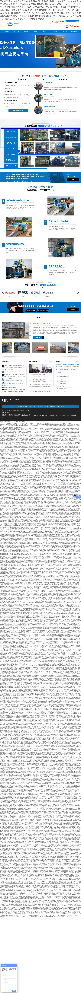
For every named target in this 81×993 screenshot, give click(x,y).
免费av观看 (31, 816)
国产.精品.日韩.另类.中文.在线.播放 (50, 705)
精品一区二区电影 (60, 576)
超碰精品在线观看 (41, 460)
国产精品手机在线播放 (48, 861)
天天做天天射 (74, 870)
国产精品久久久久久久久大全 (11, 637)
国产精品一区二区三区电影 (9, 872)
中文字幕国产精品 (40, 442)
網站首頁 (7, 31)
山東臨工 (63, 296)
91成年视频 (73, 774)
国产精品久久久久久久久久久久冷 (31, 678)
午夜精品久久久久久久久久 (31, 809)
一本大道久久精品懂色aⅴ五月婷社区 (25, 634)
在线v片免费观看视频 (14, 650)
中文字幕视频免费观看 (11, 768)
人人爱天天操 (71, 765)
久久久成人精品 (53, 519)
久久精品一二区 (17, 868)
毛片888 (43, 838)
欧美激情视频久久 (18, 488)
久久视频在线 (43, 598)
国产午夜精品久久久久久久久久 (70, 808)
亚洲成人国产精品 (15, 797)
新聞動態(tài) (64, 31)
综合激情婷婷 (52, 534)
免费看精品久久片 (16, 700)
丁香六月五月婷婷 (48, 483)
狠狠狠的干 (58, 706)
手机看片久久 (34, 774)
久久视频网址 (10, 464)
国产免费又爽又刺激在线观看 (22, 778)
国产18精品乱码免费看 (48, 759)
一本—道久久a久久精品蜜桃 (10, 838)
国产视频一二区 (72, 669)
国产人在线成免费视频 (12, 855)
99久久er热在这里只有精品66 (65, 665)
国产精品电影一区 (69, 505)
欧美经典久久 (7, 657)
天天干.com (56, 838)
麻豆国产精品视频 (60, 630)
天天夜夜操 (42, 435)
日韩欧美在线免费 (17, 453)
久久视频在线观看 (54, 586)
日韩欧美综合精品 (71, 623)
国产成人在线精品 (41, 539)
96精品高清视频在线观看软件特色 (61, 434)
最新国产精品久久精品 (31, 839)
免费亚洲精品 (70, 658)
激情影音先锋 (20, 798)
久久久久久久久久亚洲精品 (26, 704)
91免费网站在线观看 (72, 804)
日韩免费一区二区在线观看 (60, 650)
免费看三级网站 (47, 894)
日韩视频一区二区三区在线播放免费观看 (18, 439)
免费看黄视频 (30, 712)
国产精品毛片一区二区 (47, 487)
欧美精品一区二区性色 (32, 787)
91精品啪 (40, 543)
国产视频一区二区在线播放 (62, 502)
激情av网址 (50, 695)
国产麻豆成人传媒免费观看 (64, 558)
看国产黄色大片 (53, 606)
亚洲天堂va (18, 705)
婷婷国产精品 (67, 524)
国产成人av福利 (73, 706)
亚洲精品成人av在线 (48, 757)
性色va (78, 857)
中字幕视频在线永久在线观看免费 (39, 680)
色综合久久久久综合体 (69, 704)
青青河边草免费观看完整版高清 (35, 793)
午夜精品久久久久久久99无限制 (12, 473)
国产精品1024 (20, 879)
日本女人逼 (55, 915)
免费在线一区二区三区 (24, 505)
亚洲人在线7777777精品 (62, 768)
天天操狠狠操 (18, 720)
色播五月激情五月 (7, 638)
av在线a (41, 770)
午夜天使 (72, 859)
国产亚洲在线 (69, 809)
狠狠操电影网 (24, 484)
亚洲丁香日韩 (60, 901)
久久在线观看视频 (71, 872)
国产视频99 (59, 882)
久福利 (33, 480)
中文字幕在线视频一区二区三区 (66, 580)
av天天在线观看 (36, 683)
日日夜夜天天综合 (12, 532)
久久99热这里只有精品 (47, 482)
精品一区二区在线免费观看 (18, 440)
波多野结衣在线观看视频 (34, 449)
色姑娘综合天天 (32, 450)
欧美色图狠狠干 (75, 770)
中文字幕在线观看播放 (75, 822)
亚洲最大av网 (65, 479)
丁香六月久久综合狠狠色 (58, 787)
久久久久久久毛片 (53, 525)
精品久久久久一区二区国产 (42, 822)
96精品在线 (33, 536)
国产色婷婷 (2, 724)
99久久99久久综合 (70, 617)
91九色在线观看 (40, 572)
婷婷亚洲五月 (22, 667)
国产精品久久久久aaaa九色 (33, 435)
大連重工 (51, 296)
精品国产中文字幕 (63, 700)
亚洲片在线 (36, 704)
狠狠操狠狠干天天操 (25, 447)
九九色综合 (27, 539)
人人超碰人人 (20, 853)
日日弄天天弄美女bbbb (49, 509)
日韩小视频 (66, 856)
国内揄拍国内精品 (39, 912)
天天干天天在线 (65, 461)
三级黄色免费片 (60, 690)
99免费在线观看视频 (34, 580)
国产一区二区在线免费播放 (43, 717)
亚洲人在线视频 (6, 520)
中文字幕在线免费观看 (53, 734)
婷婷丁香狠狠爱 (23, 639)
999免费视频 (47, 619)
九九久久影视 (55, 553)
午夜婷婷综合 (54, 839)
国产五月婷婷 (54, 778)
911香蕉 (47, 853)
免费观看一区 (3, 576)
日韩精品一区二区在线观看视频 (10, 568)
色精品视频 (22, 642)
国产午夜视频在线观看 (44, 849)
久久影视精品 (73, 631)
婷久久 (65, 498)
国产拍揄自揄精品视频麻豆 (22, 893)
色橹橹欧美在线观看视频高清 (53, 641)
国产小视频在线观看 (70, 465)
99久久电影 (33, 833)
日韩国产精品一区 (26, 635)
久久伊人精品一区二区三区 (69, 538)
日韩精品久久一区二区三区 (72, 602)
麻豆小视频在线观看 (33, 564)
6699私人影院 (46, 517)
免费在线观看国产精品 (70, 787)
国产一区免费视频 (41, 667)
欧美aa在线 (74, 908)
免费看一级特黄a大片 (35, 584)
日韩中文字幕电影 (58, 538)
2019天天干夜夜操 (26, 796)
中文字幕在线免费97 (74, 462)
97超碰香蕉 (72, 875)
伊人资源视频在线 (7, 575)
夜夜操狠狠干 (41, 443)
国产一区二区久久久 (37, 711)
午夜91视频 (53, 590)
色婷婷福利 (76, 785)
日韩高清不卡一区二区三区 (23, 779)
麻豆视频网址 (44, 909)
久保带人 (60, 443)
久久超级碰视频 (63, 793)
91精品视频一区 (76, 545)
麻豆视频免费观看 (45, 505)
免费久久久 (50, 660)
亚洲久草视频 (38, 728)
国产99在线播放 (56, 531)
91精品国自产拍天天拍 (8, 749)
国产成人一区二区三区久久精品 (27, 894)
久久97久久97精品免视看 (56, 669)
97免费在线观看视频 (10, 571)
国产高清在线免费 (33, 477)
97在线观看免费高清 (37, 889)
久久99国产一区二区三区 (47, 654)
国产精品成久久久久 (72, 727)
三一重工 (26, 296)
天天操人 (67, 686)
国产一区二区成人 (60, 785)
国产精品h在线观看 (32, 860)
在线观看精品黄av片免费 (49, 593)
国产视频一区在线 (76, 554)
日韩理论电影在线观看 (32, 443)
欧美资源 (51, 541)
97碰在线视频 (53, 819)
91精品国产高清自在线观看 (73, 801)
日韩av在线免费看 (53, 584)
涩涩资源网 (58, 772)
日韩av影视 (45, 456)
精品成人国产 (57, 694)
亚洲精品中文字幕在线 (18, 542)
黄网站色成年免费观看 (17, 668)
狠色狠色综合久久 (60, 551)
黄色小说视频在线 (76, 442)
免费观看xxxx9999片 (35, 505)
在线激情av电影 (17, 477)
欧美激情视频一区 (27, 686)
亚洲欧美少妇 (61, 701)
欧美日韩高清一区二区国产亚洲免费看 (67, 616)
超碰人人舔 (41, 870)
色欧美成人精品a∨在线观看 (44, 454)
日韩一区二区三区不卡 (73, 700)
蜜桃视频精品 (60, 816)
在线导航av (25, 892)
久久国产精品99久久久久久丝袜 (42, 900)
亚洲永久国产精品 (59, 432)
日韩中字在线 (44, 791)
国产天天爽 (48, 447)
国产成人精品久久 (53, 885)
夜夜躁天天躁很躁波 (47, 615)
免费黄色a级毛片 (66, 724)
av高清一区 (21, 794)
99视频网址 (16, 523)
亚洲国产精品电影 (14, 881)
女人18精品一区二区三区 (41, 731)
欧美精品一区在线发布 (45, 914)
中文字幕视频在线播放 (72, 728)
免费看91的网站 (25, 700)
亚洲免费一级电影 (23, 591)
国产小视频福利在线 (31, 549)
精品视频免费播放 (37, 805)
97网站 (51, 694)
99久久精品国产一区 (31, 572)
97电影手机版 (54, 783)
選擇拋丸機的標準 (60, 386)
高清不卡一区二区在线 (53, 557)
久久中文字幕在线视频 (18, 805)
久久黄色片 (53, 551)
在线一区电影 (67, 685)
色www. (32, 750)
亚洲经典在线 (16, 708)
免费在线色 (11, 428)
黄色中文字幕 (19, 724)
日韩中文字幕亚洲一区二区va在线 (70, 835)
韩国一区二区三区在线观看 (25, 512)
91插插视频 (60, 675)
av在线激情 (67, 593)
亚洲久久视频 (77, 494)
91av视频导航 (63, 646)
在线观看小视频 (22, 669)
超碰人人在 (35, 619)
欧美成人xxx (23, 545)
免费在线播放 (46, 586)
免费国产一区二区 (8, 569)
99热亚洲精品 (73, 686)
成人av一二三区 (62, 473)
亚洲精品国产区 (53, 675)
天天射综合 (13, 756)
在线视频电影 (25, 844)
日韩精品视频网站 (28, 798)
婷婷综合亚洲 (26, 514)
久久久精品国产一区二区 (58, 905)
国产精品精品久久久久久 (61, 598)
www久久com (11, 737)
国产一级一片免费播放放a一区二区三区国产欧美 (45, 807)
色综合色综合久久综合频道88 (70, 439)
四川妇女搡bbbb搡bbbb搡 (23, 695)
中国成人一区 (76, 809)
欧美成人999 (41, 619)
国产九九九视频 (59, 568)
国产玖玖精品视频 (13, 824)
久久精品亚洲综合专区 (67, 750)
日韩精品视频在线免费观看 (53, 571)
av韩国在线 (32, 546)
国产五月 (71, 916)
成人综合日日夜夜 (50, 568)
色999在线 (51, 867)
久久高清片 (15, 742)
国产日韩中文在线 (64, 722)
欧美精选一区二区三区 (8, 597)
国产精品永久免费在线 (28, 488)
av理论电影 (16, 685)
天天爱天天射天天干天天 (71, 844)
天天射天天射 (5, 610)
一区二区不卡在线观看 (25, 856)
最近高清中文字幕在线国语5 (67, 855)
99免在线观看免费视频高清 (74, 639)
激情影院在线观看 (28, 785)
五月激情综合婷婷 (4, 738)
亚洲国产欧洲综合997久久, (43, 842)
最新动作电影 (12, 711)
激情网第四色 (59, 824)
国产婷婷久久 (9, 502)
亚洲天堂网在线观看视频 (41, 855)
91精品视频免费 (30, 508)
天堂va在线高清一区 (7, 900)
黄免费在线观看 (19, 819)
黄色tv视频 (34, 741)
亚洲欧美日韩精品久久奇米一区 (50, 535)
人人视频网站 (6, 643)
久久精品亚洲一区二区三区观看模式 (22, 702)
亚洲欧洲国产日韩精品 (29, 497)
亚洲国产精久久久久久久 (30, 749)
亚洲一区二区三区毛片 (25, 460)
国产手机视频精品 (74, 583)
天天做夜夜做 (77, 693)
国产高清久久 (31, 591)
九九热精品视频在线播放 (25, 774)
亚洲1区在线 (54, 613)
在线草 (23, 812)
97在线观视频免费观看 (13, 663)
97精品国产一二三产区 (12, 576)
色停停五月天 (19, 896)
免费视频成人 (28, 643)
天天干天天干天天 (62, 749)
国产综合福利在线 (35, 914)
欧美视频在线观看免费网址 (16, 608)
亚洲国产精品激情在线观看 (24, 532)
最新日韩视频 (14, 519)
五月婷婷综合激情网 (19, 462)
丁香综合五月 (12, 632)
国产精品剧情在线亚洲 (23, 620)
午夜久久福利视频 (30, 812)
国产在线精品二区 (11, 634)
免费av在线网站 (65, 615)
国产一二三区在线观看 (59, 771)
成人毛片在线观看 (33, 892)
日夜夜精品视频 (4, 472)
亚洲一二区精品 (53, 456)
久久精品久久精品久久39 (17, 861)
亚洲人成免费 (40, 436)
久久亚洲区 (67, 660)
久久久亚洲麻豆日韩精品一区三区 (18, 549)
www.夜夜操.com (62, 586)
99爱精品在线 (31, 484)
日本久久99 (61, 516)
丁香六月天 (44, 453)
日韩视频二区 (72, 535)
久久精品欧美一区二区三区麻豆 (11, 586)
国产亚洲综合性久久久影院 (51, 605)
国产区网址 (5, 650)
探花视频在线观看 (68, 878)
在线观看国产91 (13, 804)
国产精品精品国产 (30, 672)
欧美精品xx (29, 619)
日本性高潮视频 (66, 907)
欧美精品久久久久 (51, 876)
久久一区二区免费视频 (18, 690)
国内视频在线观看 (45, 449)
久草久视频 (10, 908)
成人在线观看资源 (14, 820)
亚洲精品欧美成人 (75, 697)
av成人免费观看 (59, 583)
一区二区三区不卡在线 (18, 623)
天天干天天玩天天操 (5, 517)
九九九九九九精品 (65, 628)
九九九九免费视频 (51, 453)
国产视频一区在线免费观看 (53, 775)
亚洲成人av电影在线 (18, 775)
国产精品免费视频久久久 (44, 510)
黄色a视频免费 (66, 605)
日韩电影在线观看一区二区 (27, 733)
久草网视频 (64, 654)
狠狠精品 (73, 850)
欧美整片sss (35, 466)
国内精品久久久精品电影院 (47, 683)
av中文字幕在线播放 (23, 578)
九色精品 (60, 782)
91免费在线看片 (58, 637)
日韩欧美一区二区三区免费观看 (27, 767)
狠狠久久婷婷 (73, 499)
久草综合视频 (68, 560)
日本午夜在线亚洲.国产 (56, 812)
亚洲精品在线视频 (59, 686)
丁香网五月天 (61, 797)
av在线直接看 (3, 875)
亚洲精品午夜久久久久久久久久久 (35, 706)
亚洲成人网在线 (69, 705)
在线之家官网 (58, 599)
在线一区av (7, 871)
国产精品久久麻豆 (9, 488)
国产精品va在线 (65, 480)
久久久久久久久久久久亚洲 (64, 442)
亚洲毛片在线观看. (69, 606)
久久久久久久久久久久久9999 (36, 915)
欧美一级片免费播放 (45, 610)
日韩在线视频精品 (7, 514)
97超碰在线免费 (36, 610)
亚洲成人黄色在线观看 (28, 693)
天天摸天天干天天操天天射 (13, 631)
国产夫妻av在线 (53, 665)
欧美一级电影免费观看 (25, 612)
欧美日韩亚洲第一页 (61, 471)
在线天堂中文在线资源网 (29, 731)
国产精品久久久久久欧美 (48, 650)
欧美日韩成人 (22, 886)
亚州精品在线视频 (30, 802)
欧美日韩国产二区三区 (23, 476)
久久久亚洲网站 (37, 501)
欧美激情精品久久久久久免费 (39, 461)
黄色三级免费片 (17, 716)
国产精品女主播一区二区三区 (25, 849)
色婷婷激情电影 (74, 501)
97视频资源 (62, 597)
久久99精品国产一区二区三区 (69, 756)
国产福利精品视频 (46, 601)
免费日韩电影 (15, 898)
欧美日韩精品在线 (46, 658)
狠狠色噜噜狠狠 (57, 713)
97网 (52, 742)
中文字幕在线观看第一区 (26, 797)
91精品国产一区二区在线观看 (9, 551)
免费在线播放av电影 (66, 490)
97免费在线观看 (33, 620)
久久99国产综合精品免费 (59, 761)
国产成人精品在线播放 (19, 809)
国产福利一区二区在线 (53, 580)
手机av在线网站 (36, 734)
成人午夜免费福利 (7, 668)
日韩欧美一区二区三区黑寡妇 (10, 735)
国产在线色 (52, 458)
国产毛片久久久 (51, 731)
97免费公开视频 (47, 656)
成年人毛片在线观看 (9, 702)
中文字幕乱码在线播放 (43, 790)
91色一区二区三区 (31, 665)
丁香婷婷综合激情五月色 (69, 656)
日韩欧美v (46, 704)
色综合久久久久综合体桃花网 (66, 863)
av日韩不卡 (3, 879)
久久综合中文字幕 (30, 742)
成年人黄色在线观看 (32, 845)
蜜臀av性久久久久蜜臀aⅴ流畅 (22, 875)
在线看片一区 (5, 705)
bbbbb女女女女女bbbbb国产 (9, 785)
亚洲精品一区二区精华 (32, 565)
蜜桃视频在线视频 (7, 465)
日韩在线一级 (17, 764)
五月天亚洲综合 (46, 543)
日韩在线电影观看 (65, 536)
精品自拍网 (26, 462)
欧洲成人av (63, 695)
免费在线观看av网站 (68, 652)
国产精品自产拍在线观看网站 (73, 453)
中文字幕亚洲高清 (68, 905)
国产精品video (20, 830)
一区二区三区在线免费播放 (49, 497)
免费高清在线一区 (46, 783)
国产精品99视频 (22, 619)
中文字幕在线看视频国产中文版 (71, 483)
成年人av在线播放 (62, 828)
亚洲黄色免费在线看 (29, 527)
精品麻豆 (13, 435)
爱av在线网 (23, 802)
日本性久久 (18, 907)
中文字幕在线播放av (19, 850)
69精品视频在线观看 (75, 562)
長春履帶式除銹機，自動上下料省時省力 (38, 381)
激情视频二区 (43, 713)
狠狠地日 (69, 590)
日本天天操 (2, 768)
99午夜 (75, 807)
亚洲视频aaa (47, 831)
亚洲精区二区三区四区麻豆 (63, 786)
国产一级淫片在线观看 (63, 631)
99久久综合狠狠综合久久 (15, 697)
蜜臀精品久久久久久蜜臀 (38, 797)
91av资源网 (60, 472)
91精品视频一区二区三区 (42, 597)
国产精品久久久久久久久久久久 (33, 556)
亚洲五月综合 (47, 572)
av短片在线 (65, 812)
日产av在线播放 (33, 907)
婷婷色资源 (71, 746)
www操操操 (2, 811)
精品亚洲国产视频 (45, 501)
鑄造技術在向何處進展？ (62, 391)
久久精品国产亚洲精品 (16, 783)
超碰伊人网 (77, 723)
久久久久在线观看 (9, 813)
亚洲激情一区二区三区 (66, 528)
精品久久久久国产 (68, 796)
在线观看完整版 (66, 510)
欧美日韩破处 (27, 521)
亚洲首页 (42, 704)
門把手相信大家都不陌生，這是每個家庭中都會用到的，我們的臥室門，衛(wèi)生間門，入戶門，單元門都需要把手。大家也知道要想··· (13, 378)
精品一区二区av (5, 461)
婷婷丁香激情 (48, 886)
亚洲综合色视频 (4, 859)
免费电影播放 (37, 589)
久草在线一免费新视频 (19, 653)
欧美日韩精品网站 (42, 876)
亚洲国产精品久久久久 (12, 480)
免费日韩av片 (56, 487)
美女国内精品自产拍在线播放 (12, 645)
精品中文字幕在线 (60, 741)
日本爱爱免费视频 (59, 469)
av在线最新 (33, 867)
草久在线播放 (11, 601)
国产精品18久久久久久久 (6, 487)
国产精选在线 (56, 818)
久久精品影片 (20, 531)
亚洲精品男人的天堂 (73, 509)
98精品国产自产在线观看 (65, 449)
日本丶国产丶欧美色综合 (65, 737)
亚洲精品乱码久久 (65, 805)
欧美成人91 (61, 604)
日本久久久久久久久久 (16, 584)
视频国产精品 (18, 827)
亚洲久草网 (32, 440)
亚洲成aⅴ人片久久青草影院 (54, 855)
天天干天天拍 (59, 635)
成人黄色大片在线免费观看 (56, 431)
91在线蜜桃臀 (15, 495)
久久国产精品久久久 (55, 722)
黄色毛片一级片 (75, 546)
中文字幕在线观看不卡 (46, 556)
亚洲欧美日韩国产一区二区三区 (26, 626)
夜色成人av (12, 839)
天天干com (58, 528)
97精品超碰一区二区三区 (51, 476)
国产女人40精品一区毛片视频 (45, 545)
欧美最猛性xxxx (15, 575)
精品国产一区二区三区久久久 (66, 626)
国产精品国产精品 (50, 595)
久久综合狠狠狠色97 (76, 587)
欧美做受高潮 (26, 613)
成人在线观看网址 (34, 660)
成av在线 (72, 667)
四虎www (4, 722)
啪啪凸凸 (64, 591)
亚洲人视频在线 (38, 720)
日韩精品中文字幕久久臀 (43, 525)
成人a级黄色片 (76, 708)
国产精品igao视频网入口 (52, 604)
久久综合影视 (5, 460)
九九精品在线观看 (45, 457)
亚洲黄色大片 (7, 458)
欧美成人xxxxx (59, 900)
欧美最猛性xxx (41, 562)
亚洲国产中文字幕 (57, 594)
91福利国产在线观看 (37, 687)
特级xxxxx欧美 (10, 850)
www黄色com (8, 495)
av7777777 (69, 556)
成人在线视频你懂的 (53, 631)
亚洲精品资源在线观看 (9, 432)
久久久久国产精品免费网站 (69, 649)
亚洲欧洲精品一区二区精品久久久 (30, 870)
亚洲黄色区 (11, 534)
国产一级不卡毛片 (65, 609)
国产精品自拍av (6, 882)
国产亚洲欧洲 (56, 695)
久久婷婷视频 (54, 828)
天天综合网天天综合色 (5, 709)
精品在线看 (3, 815)
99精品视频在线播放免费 (58, 465)
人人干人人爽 (36, 824)
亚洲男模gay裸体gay (28, 608)
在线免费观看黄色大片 (64, 450)
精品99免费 (43, 440)
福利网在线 (26, 724)
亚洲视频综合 (32, 476)
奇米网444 (2, 706)
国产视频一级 (39, 656)
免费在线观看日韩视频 (28, 728)
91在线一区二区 (35, 606)
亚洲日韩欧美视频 (73, 480)
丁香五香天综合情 (42, 898)
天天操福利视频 (72, 914)
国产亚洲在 (60, 908)
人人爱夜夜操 (24, 554)
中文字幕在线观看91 (26, 697)
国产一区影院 (11, 828)
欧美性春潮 (9, 801)
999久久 (78, 787)
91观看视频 (57, 582)
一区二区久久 (28, 887)
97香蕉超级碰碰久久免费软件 (48, 779)
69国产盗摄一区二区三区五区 (37, 514)
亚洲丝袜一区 (54, 903)
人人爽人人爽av (44, 642)
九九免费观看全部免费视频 (71, 630)
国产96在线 (4, 471)
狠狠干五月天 (25, 450)
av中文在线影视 (10, 589)
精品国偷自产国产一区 (47, 818)
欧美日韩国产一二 (60, 593)
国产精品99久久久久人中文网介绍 (73, 527)
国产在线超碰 (56, 646)
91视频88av (42, 547)
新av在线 (22, 878)
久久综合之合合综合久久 (25, 586)
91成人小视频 (33, 804)
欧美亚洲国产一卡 (38, 557)
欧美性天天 (26, 468)
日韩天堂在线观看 (68, 748)
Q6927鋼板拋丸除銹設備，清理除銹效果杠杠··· (13, 382)
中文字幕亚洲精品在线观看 (25, 495)
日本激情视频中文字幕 (14, 738)
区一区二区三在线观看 (37, 503)
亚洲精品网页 (35, 811)
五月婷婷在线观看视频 (15, 750)
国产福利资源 (6, 475)
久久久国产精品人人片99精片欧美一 (30, 716)
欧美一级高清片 (13, 572)
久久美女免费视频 (51, 598)
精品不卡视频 (15, 527)
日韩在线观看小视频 (44, 490)
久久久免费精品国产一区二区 (11, 620)
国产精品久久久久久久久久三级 (15, 823)
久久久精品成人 (37, 558)
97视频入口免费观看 (27, 890)
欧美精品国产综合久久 (71, 739)
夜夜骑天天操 (77, 638)
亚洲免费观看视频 (12, 446)
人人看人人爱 (36, 631)
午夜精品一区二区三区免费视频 (7, 802)
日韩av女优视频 (75, 543)
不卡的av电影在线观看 (51, 468)
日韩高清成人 (32, 472)
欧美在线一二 (35, 846)
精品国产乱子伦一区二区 (8, 462)
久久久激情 (53, 672)
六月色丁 (51, 822)
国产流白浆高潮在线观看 (8, 583)
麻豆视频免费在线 (25, 833)
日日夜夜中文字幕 (33, 724)
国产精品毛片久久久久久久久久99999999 (67, 573)
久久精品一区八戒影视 (43, 907)
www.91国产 (25, 783)
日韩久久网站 (68, 534)
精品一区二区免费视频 (16, 776)
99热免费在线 (74, 798)
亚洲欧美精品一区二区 (12, 654)
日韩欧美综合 (11, 778)
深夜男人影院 (51, 484)
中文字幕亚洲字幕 (8, 715)
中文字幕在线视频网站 (51, 652)
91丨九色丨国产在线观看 (74, 711)
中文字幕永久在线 (16, 484)
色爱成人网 (12, 680)
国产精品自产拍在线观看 (6, 431)
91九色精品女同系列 (9, 687)
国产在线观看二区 (67, 675)
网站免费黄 (30, 864)
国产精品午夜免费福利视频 (22, 604)
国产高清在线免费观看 (25, 737)
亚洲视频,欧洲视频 (52, 881)
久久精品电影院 (5, 541)
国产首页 (7, 608)
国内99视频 (60, 440)
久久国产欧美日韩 (53, 746)
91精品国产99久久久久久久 (46, 763)
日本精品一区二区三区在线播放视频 (13, 698)
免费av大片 (43, 700)
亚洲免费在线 (50, 676)
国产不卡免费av (29, 567)
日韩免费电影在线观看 (69, 834)
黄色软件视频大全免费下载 (70, 717)
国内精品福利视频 (73, 719)
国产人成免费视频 (30, 754)
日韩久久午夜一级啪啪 (49, 436)
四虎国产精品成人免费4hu (15, 587)
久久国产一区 (41, 635)
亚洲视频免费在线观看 (22, 513)
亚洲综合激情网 (62, 915)
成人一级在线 (57, 451)
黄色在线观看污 (23, 787)
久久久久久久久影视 (19, 749)
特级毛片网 (51, 801)
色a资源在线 (29, 628)
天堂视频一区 (41, 431)
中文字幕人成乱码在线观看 (13, 864)
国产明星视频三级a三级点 (50, 809)
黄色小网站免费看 (27, 723)
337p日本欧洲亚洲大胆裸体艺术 (66, 671)
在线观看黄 (54, 472)
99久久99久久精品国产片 (21, 627)
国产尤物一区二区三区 (75, 907)
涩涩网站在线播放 (22, 446)
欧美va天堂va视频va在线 (51, 480)
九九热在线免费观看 (44, 908)
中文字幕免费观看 (73, 447)
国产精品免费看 (18, 597)
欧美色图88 (18, 494)
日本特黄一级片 (70, 473)
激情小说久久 (67, 466)
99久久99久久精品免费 (71, 712)
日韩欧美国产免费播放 (28, 551)
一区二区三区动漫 (13, 849)
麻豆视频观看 (23, 575)
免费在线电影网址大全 (24, 660)
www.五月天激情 (68, 516)
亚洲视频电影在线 (28, 805)
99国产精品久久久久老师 (73, 775)
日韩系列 (17, 802)
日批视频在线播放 (72, 759)
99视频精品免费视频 (13, 598)
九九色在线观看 (26, 691)
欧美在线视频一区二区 (50, 685)
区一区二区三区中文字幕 (23, 498)
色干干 (59, 480)
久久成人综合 (21, 475)
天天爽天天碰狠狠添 (27, 676)
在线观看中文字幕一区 (72, 889)
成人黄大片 (60, 864)
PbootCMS (17, 399)
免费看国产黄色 (7, 626)
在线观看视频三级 (19, 521)
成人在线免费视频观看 (75, 503)
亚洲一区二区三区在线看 (23, 547)
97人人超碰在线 (47, 697)
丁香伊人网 (63, 694)
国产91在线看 (24, 525)
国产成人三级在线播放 (69, 431)
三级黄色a (20, 480)
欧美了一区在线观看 (69, 723)
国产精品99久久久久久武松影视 (19, 501)
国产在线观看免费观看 (32, 771)
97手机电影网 (73, 542)
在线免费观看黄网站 (51, 576)
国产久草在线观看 (20, 905)
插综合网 (41, 798)
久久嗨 (44, 720)
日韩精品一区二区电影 (50, 663)
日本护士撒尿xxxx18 (44, 679)
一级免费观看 (48, 905)
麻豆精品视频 (7, 647)
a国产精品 (27, 804)
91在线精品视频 (37, 608)
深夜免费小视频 (75, 531)
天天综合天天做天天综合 (42, 689)
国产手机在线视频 (67, 868)
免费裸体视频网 (54, 543)
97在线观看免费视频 (16, 525)
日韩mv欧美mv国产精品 (15, 897)
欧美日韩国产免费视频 (29, 830)
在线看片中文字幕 (73, 833)
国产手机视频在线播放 (67, 599)
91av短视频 (32, 534)
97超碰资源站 (13, 830)
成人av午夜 (60, 878)
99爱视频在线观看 (15, 594)
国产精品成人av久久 (23, 824)
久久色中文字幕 (59, 484)
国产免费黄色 (52, 464)
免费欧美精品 (31, 868)
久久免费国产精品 (60, 508)
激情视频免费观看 (50, 720)
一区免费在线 (64, 763)
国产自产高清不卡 (35, 569)
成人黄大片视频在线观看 (39, 561)
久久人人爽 (42, 686)
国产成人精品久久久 (57, 886)
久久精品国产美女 (56, 682)
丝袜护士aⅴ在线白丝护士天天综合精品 (9, 885)
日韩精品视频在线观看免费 (42, 473)
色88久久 (6, 711)
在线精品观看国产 (10, 627)
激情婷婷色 (71, 440)
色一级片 (38, 700)
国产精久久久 (57, 822)
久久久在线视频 (54, 872)
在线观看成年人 (77, 863)
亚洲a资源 (33, 517)
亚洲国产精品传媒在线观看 (10, 798)
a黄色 (9, 683)
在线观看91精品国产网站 (58, 748)
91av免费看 (2, 609)
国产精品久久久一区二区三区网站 (17, 887)
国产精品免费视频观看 (5, 641)
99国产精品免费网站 (62, 804)
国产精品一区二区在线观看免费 (59, 890)
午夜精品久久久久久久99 (66, 506)
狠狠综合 (9, 789)
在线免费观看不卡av (67, 852)
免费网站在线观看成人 (39, 663)
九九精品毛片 (41, 674)
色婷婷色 (41, 887)
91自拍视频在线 (75, 523)
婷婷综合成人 (63, 556)
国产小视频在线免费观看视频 (43, 665)
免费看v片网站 (70, 783)
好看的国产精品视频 (19, 528)
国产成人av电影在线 (56, 461)
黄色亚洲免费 (49, 520)
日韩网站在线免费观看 (43, 892)
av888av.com (68, 620)
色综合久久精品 (72, 479)
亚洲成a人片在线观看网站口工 (26, 641)
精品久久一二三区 (6, 860)
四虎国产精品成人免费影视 (51, 782)
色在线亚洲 (27, 876)
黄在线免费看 (15, 615)
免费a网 (5, 675)
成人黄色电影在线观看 (24, 682)
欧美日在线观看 (18, 678)
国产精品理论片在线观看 (67, 627)
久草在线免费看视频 (19, 687)
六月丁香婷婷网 (45, 502)
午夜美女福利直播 (75, 724)
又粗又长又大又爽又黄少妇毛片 (60, 719)
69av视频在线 (48, 737)
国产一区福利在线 (73, 472)
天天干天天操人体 (38, 816)
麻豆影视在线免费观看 (21, 753)
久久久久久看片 (58, 835)
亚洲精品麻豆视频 (11, 604)
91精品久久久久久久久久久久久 (47, 528)
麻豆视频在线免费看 (61, 889)
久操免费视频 (16, 722)
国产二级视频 (5, 661)
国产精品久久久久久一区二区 (68, 653)
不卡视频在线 (76, 819)
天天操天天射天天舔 (69, 436)
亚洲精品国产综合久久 (17, 514)
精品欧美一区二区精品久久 (22, 765)
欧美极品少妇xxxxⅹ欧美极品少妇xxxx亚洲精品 (34, 857)
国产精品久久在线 (9, 686)
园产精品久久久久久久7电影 (57, 912)
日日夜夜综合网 (18, 870)
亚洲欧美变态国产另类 (73, 654)
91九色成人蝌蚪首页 (31, 768)
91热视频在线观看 (34, 579)
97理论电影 (67, 701)
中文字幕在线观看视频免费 (6, 639)
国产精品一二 (64, 765)
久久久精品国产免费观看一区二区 (21, 582)
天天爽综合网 (47, 797)
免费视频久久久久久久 (27, 872)
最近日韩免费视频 (64, 823)
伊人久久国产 (70, 553)
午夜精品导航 (72, 909)
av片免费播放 (10, 809)
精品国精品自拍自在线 (65, 850)
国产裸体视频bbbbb (63, 711)
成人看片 (59, 916)
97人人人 (59, 697)
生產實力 (45, 31)
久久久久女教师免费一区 (64, 501)
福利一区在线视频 (46, 472)
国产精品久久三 (54, 717)
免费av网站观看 (51, 702)
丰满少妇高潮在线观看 (40, 475)
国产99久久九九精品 (39, 750)
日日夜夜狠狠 (19, 632)
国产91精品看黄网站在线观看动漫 (61, 520)
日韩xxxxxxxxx (53, 790)
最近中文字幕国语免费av (46, 682)
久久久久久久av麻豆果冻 (19, 908)
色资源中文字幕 (58, 499)
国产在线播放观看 (46, 536)
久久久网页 (58, 805)
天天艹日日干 (25, 900)
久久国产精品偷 (32, 903)
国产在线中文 (35, 849)
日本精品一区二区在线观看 (14, 730)
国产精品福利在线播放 (38, 723)
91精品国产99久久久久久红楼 (13, 606)
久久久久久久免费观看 (52, 486)
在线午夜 (72, 856)
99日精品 (14, 510)
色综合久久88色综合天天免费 (51, 620)
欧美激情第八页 (75, 828)
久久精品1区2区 (48, 787)
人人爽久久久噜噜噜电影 (23, 479)
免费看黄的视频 (59, 770)
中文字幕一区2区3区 (70, 578)
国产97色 (2, 495)
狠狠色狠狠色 (60, 876)
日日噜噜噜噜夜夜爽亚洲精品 (58, 527)
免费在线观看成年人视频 (48, 494)
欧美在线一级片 (37, 590)
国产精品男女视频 (12, 472)
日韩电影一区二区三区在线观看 (23, 630)
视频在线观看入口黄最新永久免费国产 (45, 830)
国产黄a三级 (24, 864)
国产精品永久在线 (45, 694)
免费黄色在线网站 (17, 726)
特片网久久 (24, 565)
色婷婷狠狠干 (47, 828)
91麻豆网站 (57, 759)
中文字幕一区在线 (6, 679)
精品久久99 (39, 748)
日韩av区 (67, 667)
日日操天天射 (3, 634)
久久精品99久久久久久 (37, 697)
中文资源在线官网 (68, 735)
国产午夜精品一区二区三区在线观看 (57, 617)
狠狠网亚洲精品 (29, 519)
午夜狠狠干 (71, 871)
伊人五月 (67, 503)
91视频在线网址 (72, 782)
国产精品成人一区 (62, 477)
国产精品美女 (42, 856)
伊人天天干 (25, 564)
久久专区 (29, 545)
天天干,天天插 (25, 453)
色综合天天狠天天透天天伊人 (20, 746)
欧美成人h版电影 (19, 857)
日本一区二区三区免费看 (46, 733)
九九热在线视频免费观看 (21, 605)
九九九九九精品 (15, 609)
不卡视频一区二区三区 (8, 653)
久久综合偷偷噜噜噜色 (36, 586)
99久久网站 (52, 510)
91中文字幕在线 (57, 591)
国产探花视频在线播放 (11, 646)
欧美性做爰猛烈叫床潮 (75, 883)
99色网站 (14, 531)
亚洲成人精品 (5, 680)
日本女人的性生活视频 (49, 798)
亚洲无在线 (18, 828)
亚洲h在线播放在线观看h (25, 885)
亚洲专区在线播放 (56, 615)
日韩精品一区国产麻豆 (24, 637)
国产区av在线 (45, 871)
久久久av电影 (47, 564)
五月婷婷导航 (10, 468)
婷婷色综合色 (37, 776)
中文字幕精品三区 (72, 613)
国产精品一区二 (75, 657)
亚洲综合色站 (63, 818)
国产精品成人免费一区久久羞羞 (32, 528)
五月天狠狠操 (14, 683)
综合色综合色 (40, 778)
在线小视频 (16, 639)
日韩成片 (11, 712)
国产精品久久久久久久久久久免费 (20, 449)
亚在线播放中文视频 (74, 753)
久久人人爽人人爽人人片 (33, 789)
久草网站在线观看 (29, 848)
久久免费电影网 (5, 731)
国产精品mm (18, 675)
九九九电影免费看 (40, 833)
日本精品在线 (12, 800)
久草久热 (66, 753)
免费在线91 (31, 439)
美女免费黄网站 (30, 491)
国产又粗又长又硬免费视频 (18, 429)
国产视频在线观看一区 (42, 786)
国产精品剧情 (48, 837)
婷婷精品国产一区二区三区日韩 (73, 911)
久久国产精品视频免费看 (36, 613)
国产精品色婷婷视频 (13, 490)
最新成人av (38, 852)
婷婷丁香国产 (66, 493)
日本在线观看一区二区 (16, 520)
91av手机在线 (55, 837)
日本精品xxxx (61, 776)
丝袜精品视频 (57, 628)
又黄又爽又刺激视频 (18, 557)
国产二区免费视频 (43, 660)
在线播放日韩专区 (49, 645)
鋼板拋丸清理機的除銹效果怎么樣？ (11, 389)
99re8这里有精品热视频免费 (61, 871)
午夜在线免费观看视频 (39, 911)
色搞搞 (31, 573)
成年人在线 (9, 845)
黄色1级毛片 (32, 883)
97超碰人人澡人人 (39, 623)
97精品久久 (10, 617)
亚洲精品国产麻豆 (35, 447)
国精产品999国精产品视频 (46, 761)
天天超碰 (71, 434)
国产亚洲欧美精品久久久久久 (11, 770)
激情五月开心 (17, 852)
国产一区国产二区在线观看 (29, 826)
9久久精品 (24, 827)
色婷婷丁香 (33, 885)
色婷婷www (30, 501)
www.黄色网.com (47, 506)
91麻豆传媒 (53, 882)
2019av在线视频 (53, 908)
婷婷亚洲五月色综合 (63, 613)
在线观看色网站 (50, 499)
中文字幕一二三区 (47, 915)
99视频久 (23, 658)
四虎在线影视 (69, 482)
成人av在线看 (47, 632)
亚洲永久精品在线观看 (56, 657)
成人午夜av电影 (50, 667)
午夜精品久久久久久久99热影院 (42, 672)
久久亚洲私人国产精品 (20, 443)
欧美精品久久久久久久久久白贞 (41, 575)
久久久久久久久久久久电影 (46, 587)
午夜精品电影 (36, 617)
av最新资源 (68, 445)
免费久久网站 (55, 626)
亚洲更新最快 (44, 881)
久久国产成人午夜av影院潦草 (22, 822)
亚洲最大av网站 (56, 827)
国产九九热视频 (30, 535)
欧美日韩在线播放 (31, 639)
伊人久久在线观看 (38, 835)
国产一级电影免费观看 (52, 440)
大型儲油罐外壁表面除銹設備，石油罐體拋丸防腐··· (40, 386)
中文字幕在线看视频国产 (26, 610)
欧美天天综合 (73, 857)
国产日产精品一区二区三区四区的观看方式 (53, 887)
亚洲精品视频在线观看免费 (50, 512)
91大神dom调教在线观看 (11, 556)
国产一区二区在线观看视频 (73, 893)
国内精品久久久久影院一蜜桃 (7, 528)
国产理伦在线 (15, 789)
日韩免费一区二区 (65, 709)
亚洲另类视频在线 (57, 676)
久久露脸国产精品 (7, 642)
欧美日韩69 (71, 823)
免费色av (52, 498)
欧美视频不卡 (20, 471)
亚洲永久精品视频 (59, 498)
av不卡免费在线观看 (73, 886)
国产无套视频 (66, 589)
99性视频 (60, 439)
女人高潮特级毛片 (18, 468)
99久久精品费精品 (41, 845)
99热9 (62, 738)
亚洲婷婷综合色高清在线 (66, 791)
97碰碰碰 (63, 602)
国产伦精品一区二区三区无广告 (30, 668)
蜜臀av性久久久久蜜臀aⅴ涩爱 (40, 874)
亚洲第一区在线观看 (60, 842)
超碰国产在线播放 (62, 853)
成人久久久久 (45, 519)
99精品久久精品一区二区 (49, 770)
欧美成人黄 (58, 883)
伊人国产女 (40, 722)
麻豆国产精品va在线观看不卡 (70, 743)
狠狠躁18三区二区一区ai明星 (49, 508)
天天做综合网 (67, 575)
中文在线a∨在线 (36, 791)
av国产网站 (36, 733)
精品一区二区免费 (33, 454)
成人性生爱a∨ (65, 457)
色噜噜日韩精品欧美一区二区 (48, 756)
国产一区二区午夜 (47, 730)
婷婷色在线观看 (40, 498)
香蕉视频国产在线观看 (5, 783)
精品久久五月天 (29, 874)
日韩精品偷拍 (25, 597)
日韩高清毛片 (47, 812)
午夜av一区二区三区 (45, 708)
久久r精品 (21, 527)
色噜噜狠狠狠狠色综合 (55, 627)
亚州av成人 (64, 815)
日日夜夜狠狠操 (5, 739)
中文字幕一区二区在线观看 (10, 837)
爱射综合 (59, 612)
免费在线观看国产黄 (44, 606)
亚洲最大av (74, 643)
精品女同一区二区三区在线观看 (47, 554)
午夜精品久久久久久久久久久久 (43, 709)
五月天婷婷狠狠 (72, 443)
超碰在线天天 (54, 831)
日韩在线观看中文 (24, 580)
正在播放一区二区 (68, 608)
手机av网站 (62, 445)
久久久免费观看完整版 (46, 608)
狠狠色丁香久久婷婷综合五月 (25, 741)
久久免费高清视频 (47, 626)
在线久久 (2, 571)
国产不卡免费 (52, 679)
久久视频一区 (19, 551)
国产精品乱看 (36, 567)
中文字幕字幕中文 (32, 842)
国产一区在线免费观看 (50, 768)
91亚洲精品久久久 (58, 683)
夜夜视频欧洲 (25, 520)
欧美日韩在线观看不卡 (7, 557)
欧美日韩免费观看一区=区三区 (71, 876)
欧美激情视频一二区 (44, 690)
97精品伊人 (69, 460)
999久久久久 (35, 887)
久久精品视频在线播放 (15, 833)
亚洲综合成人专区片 (61, 739)
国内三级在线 (3, 831)
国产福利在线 (65, 772)
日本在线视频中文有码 (22, 553)
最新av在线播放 (65, 883)
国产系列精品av (34, 530)
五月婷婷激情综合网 (14, 863)
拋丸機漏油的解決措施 (61, 381)
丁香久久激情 (68, 761)
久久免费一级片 (13, 475)
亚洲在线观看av (61, 519)
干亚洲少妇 (5, 800)
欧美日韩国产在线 (65, 698)
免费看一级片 (30, 605)
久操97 (5, 654)
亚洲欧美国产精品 (48, 723)
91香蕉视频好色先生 (50, 686)
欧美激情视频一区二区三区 (20, 909)
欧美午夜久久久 (61, 844)
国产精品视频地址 (75, 466)
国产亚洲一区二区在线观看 (48, 513)
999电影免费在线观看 (60, 458)
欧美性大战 (13, 903)
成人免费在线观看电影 (14, 713)
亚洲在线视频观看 (31, 909)
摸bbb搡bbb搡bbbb (18, 546)
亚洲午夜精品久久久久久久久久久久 (48, 764)
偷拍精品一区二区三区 (7, 743)
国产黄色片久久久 (45, 743)
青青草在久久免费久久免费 (36, 757)
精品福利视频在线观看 (68, 568)
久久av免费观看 (73, 820)
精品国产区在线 (25, 907)
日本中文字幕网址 (9, 477)
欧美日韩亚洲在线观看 (62, 621)
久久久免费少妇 (54, 501)
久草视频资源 (45, 534)
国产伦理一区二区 (4, 804)
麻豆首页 (12, 678)
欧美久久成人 (24, 671)
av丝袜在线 (8, 811)
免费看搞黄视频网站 (34, 844)
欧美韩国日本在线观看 (9, 827)
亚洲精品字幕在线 (56, 454)
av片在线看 (41, 787)
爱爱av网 (11, 852)
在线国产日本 (32, 852)
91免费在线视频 (50, 811)
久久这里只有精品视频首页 (63, 542)
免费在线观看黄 (36, 675)
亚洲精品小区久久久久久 (70, 604)
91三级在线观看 (65, 594)
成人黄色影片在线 (13, 567)
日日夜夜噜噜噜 (11, 754)
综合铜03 (71, 446)
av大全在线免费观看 (34, 520)
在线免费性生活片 (42, 451)
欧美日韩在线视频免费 (24, 615)
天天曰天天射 (15, 626)
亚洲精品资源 (43, 712)
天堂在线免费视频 (38, 551)
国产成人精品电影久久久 (19, 752)
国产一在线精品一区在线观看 (30, 632)
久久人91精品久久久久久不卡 (53, 789)
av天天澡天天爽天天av (10, 753)
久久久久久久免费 (9, 793)
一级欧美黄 (21, 739)
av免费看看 (36, 568)
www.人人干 (12, 443)
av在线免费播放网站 (57, 852)
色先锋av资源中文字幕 (73, 763)
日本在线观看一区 (53, 878)
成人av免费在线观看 (11, 790)
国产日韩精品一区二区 (51, 864)
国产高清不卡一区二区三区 (16, 536)
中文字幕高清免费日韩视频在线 (41, 801)
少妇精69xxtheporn (26, 916)
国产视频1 (22, 760)
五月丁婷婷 (31, 458)
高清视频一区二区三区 (36, 705)
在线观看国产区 (4, 778)
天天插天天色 (59, 656)
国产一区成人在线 (39, 828)
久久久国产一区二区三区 (10, 553)
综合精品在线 (35, 690)
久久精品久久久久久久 (52, 898)
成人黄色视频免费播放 (69, 849)
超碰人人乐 (67, 741)
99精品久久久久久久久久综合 (53, 579)
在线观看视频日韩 (10, 605)
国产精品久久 (44, 734)
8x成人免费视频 (14, 682)
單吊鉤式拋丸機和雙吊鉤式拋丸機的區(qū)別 (67, 364)
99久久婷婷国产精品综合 (41, 841)
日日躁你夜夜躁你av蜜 (36, 871)
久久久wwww (21, 567)
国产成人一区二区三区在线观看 (73, 695)
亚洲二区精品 (13, 834)
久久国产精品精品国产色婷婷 (53, 693)
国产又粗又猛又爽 (47, 890)
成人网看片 (41, 809)
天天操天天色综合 (20, 445)
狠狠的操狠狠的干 (53, 754)
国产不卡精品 (27, 871)
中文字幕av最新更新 (62, 807)
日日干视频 (27, 490)
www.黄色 (47, 431)
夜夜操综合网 (49, 435)
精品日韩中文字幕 (24, 534)
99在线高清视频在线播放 (37, 735)
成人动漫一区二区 (21, 628)
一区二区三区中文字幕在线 (43, 727)
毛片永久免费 (60, 685)
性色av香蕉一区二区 (34, 468)
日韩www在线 (28, 752)
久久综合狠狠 (21, 519)
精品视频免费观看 (4, 712)
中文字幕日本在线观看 (16, 647)
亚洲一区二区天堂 (47, 698)
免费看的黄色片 (32, 553)
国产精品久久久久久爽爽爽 (34, 783)
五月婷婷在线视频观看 (45, 429)
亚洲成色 (19, 517)
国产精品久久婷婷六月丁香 (39, 859)
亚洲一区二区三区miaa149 (73, 517)
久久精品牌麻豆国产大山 (51, 856)
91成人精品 (9, 794)
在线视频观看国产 (53, 647)
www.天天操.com (4, 532)
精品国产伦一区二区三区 (23, 472)
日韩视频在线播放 (52, 612)
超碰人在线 (65, 669)
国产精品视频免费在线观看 (28, 541)
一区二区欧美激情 (18, 686)
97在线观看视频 (60, 663)
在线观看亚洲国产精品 (26, 466)
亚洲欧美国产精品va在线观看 (65, 897)
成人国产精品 (49, 719)
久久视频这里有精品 (42, 549)
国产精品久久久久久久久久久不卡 (65, 672)
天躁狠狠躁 (51, 738)
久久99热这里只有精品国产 (58, 491)
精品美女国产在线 (38, 593)
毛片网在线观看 (5, 767)
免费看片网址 (31, 730)
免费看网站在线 (43, 678)
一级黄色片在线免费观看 (68, 638)
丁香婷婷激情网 (7, 429)
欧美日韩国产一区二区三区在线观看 (20, 465)
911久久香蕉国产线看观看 (25, 543)
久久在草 (2, 546)
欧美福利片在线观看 (11, 724)
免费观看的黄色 (25, 715)
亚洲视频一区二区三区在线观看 (53, 562)
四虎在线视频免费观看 (32, 510)
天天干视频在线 (67, 867)
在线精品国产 (11, 705)
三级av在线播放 (13, 761)
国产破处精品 (48, 911)
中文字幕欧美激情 (14, 505)
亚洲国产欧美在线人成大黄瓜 (30, 834)
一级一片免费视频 (17, 890)
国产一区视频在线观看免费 (59, 482)
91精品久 (52, 842)
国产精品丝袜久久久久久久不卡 (59, 715)
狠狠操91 (63, 827)
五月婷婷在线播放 (25, 456)
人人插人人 (38, 767)
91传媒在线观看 (66, 637)
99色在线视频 (56, 639)
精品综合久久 (8, 449)
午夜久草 (77, 746)
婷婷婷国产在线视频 (10, 720)
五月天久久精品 (62, 778)
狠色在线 (14, 479)
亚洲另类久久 (6, 863)
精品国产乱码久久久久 (54, 689)
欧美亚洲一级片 (27, 480)
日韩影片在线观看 (60, 436)
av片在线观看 (69, 694)
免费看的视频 (27, 853)
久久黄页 (66, 764)
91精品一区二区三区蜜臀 (44, 669)
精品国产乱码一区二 (55, 813)
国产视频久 (76, 505)
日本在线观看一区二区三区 (18, 874)
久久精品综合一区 (60, 774)
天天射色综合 (62, 620)
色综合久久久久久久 (46, 573)
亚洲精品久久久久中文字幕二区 (55, 488)
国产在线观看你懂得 (29, 602)
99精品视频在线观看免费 (65, 545)
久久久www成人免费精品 (72, 778)
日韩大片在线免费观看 (7, 742)
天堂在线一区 (15, 616)
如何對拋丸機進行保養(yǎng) (62, 388)
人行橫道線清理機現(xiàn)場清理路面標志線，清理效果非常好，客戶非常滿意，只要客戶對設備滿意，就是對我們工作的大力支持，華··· (13, 369)
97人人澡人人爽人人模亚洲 (15, 844)
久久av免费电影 (30, 911)
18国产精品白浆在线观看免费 (24, 811)
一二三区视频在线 (28, 558)
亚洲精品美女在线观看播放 (64, 546)
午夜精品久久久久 (29, 550)
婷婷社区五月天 (5, 761)
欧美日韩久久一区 (48, 439)
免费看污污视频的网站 (10, 896)
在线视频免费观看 (39, 591)
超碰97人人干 (70, 689)
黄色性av (54, 656)
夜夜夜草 (7, 535)
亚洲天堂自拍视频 (68, 901)
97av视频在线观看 (19, 497)
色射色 (61, 868)
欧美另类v (14, 811)
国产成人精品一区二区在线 (57, 735)
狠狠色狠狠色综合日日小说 (6, 763)
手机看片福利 (66, 583)
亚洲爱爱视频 (10, 671)
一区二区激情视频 (49, 674)
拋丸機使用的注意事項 (61, 383)
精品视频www (35, 686)
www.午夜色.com (43, 752)
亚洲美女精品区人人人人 (16, 541)
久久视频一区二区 (7, 501)
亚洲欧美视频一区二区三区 (56, 904)
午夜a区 (63, 911)
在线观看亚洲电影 (71, 495)
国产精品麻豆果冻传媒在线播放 (53, 638)
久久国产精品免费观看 (31, 786)
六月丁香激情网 (31, 649)
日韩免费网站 (32, 498)
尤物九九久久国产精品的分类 (57, 438)
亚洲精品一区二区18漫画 (20, 457)
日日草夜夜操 (51, 569)
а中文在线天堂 (23, 860)
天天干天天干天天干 (56, 536)
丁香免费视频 (56, 823)
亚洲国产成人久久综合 (28, 557)
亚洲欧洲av (14, 779)
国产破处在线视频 (34, 456)
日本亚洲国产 (56, 545)
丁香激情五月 (47, 912)
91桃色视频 (26, 819)
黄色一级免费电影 (75, 845)
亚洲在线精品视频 (9, 652)
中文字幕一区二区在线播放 (9, 445)
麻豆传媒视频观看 (7, 796)
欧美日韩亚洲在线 (52, 786)
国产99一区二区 (45, 624)
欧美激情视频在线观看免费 (54, 602)
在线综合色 (75, 791)
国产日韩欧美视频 (8, 775)
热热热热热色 (77, 471)
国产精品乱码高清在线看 (11, 508)
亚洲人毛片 (3, 589)
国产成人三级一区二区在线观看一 (73, 438)
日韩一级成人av (21, 508)
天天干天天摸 (62, 734)
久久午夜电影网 (39, 649)
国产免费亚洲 (76, 608)
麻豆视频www (34, 856)
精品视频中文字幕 (57, 757)
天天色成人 (58, 653)
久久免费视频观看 (6, 525)
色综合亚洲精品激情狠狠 (12, 669)
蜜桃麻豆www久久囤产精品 (28, 772)
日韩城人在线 (59, 464)
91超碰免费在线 (27, 823)
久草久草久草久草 (25, 745)
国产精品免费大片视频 (48, 835)
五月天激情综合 (66, 635)
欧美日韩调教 (47, 735)
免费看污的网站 (39, 772)
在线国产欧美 (33, 436)
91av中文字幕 (73, 536)
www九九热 (76, 599)
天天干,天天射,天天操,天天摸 (33, 457)
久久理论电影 (61, 476)
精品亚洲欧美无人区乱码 (49, 772)
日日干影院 (22, 722)
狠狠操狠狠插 (68, 754)
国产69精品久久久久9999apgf (48, 879)
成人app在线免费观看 (23, 458)
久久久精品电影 (33, 778)
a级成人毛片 (35, 752)
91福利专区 (55, 516)
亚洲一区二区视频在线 (51, 804)
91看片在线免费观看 (26, 867)
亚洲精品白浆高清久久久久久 (32, 429)
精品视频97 (66, 900)
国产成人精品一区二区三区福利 (69, 896)
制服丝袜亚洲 (14, 476)
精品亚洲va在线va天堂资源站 (21, 793)
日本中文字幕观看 (29, 743)
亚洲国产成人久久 (43, 580)
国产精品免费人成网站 (72, 561)
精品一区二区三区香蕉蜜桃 (13, 506)
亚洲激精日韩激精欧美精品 (21, 509)
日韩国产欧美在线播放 (27, 901)
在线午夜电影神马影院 (39, 726)
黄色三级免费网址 (57, 446)
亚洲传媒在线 (6, 565)
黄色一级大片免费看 (53, 897)
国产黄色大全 (55, 450)
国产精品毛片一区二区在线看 (29, 904)
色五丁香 (60, 841)
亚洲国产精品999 (49, 838)
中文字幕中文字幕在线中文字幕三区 (71, 874)
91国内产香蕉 (31, 828)
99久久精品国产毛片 (61, 780)
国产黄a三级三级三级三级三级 (36, 483)
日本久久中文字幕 (9, 772)
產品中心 (72, 21)
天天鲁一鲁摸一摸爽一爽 (60, 728)
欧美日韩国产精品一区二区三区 (39, 495)
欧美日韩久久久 (22, 556)
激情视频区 (63, 641)
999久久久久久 (38, 897)
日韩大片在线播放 (26, 517)
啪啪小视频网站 (53, 624)
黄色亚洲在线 (50, 713)
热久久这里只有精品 (59, 667)
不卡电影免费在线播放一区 (71, 428)
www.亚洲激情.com (59, 578)
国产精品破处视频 (35, 853)
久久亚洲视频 (75, 558)
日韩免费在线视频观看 (52, 701)
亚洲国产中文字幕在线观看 (51, 443)
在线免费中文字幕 (63, 837)
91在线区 (31, 875)
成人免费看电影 (44, 445)
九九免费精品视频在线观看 (73, 830)
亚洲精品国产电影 (15, 860)
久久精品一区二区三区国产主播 (43, 553)
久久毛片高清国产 (71, 477)
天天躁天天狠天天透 (24, 818)
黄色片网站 (60, 764)
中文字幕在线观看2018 (15, 466)
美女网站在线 (65, 713)
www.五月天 (74, 867)
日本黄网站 (37, 445)
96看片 (4, 595)
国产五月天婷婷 (60, 846)
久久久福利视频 (47, 848)
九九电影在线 (22, 742)
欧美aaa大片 (33, 685)
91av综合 (44, 728)
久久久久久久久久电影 (58, 483)
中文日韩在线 (30, 753)
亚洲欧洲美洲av (44, 578)
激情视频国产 (24, 730)
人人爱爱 (72, 502)
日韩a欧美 (65, 839)
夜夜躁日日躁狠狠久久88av (33, 764)
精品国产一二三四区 (25, 530)
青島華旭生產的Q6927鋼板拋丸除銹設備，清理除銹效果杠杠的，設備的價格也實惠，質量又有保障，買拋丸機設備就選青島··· (13, 386)
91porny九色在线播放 (28, 808)
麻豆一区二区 (43, 579)
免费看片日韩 (16, 743)
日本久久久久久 (4, 816)
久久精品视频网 (76, 454)
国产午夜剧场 (53, 664)
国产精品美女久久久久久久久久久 (62, 845)
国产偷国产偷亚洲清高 (63, 746)
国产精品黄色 (42, 789)
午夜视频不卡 (46, 813)
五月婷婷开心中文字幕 (61, 561)
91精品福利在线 (77, 705)
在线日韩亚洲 (70, 693)
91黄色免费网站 (24, 679)
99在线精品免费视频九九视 (43, 745)
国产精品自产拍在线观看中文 (25, 486)
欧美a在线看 (46, 893)
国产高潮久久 (5, 849)
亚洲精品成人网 (66, 800)
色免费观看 (43, 532)
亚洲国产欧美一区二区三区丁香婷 (19, 657)
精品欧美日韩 (58, 756)
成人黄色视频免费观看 (45, 521)
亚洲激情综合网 (71, 498)
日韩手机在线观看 (7, 531)
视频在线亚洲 (61, 512)
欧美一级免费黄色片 (17, 841)
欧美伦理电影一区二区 (61, 893)
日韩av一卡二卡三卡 (74, 722)
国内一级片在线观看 (40, 802)
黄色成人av (49, 549)
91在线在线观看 (74, 800)
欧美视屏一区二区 (52, 524)
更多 (24, 361)
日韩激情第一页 (70, 586)
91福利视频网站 (75, 484)
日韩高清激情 (34, 635)
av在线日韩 (25, 595)
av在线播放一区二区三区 (35, 715)
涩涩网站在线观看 (58, 674)
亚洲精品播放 (47, 850)
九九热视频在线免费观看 (26, 506)
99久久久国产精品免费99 (9, 530)
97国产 (66, 547)
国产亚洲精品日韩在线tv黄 (26, 621)
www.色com (57, 738)
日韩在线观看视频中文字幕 (11, 558)
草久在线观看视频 (18, 624)
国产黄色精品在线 (62, 727)
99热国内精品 (63, 495)
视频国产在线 (65, 916)
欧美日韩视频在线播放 (30, 905)
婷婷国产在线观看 (26, 587)
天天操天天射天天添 (5, 505)
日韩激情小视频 (50, 728)
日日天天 (57, 649)
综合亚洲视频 (7, 682)
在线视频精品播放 (9, 516)
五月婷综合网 (6, 727)
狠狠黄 (61, 649)
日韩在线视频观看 (49, 726)
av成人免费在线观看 (76, 445)
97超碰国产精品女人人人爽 (11, 911)
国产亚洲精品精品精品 (71, 827)
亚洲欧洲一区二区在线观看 (40, 488)
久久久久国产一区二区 (22, 816)
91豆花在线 (7, 886)
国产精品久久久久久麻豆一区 (40, 542)
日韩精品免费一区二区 (35, 594)
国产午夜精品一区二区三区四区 (47, 824)
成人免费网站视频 (17, 595)
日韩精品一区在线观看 (68, 488)
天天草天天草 (53, 816)
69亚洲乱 (29, 627)
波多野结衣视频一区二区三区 (22, 694)
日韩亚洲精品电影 (66, 587)
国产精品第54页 (35, 713)
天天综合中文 (17, 813)
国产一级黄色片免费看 (32, 898)
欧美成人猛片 (57, 609)
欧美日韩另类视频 (56, 565)
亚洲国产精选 (18, 812)
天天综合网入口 (20, 859)
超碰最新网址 (38, 534)
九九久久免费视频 (31, 664)
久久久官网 (21, 490)
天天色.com (74, 534)
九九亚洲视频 (13, 517)
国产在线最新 (57, 530)
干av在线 (14, 590)
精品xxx (42, 831)
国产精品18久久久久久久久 (62, 462)
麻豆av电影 (63, 451)
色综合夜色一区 (55, 506)
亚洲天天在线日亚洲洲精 (17, 613)
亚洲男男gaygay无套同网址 (17, 539)
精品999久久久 (41, 661)
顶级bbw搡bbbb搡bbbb (52, 834)
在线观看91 (61, 584)
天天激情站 (68, 519)
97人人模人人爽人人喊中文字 (7, 454)
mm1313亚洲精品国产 (65, 531)
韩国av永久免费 (23, 571)
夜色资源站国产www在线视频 (20, 782)
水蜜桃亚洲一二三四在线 (73, 818)
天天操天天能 (39, 497)
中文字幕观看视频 (20, 503)
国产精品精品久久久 (10, 538)
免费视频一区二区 (11, 831)
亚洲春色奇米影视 (33, 479)
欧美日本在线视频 (7, 898)
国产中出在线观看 (54, 473)
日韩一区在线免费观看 (44, 438)
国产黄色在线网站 (44, 675)
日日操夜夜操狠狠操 (56, 896)
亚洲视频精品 (14, 458)
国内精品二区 (40, 812)
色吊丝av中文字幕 (60, 428)
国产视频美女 (42, 468)
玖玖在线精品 (27, 482)
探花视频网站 (50, 451)
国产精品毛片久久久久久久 (21, 601)
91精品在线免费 (28, 687)
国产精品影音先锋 (31, 473)
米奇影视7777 (33, 838)
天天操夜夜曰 (36, 863)
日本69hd (64, 882)
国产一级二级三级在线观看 (64, 903)
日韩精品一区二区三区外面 (32, 908)
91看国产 (39, 653)
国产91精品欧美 (38, 508)
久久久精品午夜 (17, 715)
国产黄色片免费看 (55, 523)
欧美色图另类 (68, 512)
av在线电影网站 (61, 503)
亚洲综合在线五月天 (7, 690)
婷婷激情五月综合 (76, 506)
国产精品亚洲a (60, 610)
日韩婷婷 (16, 786)
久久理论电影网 (26, 436)
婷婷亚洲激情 (60, 687)
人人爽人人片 (50, 646)
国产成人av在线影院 (56, 572)
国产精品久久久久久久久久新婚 (11, 787)
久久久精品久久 (62, 553)
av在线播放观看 (4, 737)
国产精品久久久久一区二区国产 (24, 646)
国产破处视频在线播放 (31, 667)
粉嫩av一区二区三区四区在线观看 (69, 579)
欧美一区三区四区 (21, 572)
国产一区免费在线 (42, 741)
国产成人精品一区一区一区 (24, 846)
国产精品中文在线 (70, 591)
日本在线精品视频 (35, 587)
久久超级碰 (74, 595)
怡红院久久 (18, 432)
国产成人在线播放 (37, 519)
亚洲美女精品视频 (60, 534)
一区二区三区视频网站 (9, 904)
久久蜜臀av (18, 717)
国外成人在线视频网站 (27, 524)
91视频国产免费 (62, 525)
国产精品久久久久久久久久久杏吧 (44, 639)
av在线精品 (41, 564)
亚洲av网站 (77, 815)
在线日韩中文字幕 (69, 508)
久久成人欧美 (42, 530)
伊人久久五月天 (24, 852)
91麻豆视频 (50, 538)
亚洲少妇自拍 (29, 658)
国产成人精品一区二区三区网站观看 (47, 462)
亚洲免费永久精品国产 (57, 608)
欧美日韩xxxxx (5, 839)
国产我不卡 (31, 900)
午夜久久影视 (63, 689)
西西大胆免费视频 (43, 612)
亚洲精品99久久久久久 (25, 606)
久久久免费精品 (28, 791)
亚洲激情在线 (68, 554)
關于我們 (68, 21)
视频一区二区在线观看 (21, 674)
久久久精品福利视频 (39, 550)
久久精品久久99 (8, 582)
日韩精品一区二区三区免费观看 (71, 887)
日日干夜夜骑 (53, 589)
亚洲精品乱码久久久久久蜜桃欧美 (15, 889)
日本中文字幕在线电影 (9, 691)
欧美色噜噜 (2, 508)
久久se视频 (52, 623)
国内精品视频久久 (29, 645)
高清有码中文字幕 (14, 535)
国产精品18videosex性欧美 (52, 863)
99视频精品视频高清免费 (31, 722)
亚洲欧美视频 (43, 571)
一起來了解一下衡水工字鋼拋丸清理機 (37, 379)
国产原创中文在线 (26, 914)
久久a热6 (44, 499)
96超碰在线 (65, 886)
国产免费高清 (3, 908)
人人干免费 (70, 807)
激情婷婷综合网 (8, 746)
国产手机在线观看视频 (61, 513)
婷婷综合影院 (25, 477)
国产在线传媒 (67, 846)
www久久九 (29, 886)
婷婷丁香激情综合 (70, 458)
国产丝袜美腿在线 (14, 818)
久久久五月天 (70, 601)
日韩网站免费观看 (60, 720)
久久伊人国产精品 (17, 900)
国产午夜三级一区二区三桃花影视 (19, 882)
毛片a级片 (30, 824)
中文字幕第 (12, 857)
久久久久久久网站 (23, 654)
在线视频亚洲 (61, 754)
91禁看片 (47, 866)
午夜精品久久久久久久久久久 (20, 845)
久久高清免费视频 (53, 558)
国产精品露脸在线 (68, 794)
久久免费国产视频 (16, 733)
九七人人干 (9, 841)
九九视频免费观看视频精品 (17, 871)
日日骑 (54, 739)
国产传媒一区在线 (28, 756)
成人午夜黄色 (33, 745)
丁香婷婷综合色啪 (61, 453)
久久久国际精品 (56, 763)
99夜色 (27, 440)
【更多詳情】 (58, 372)
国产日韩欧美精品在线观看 (66, 838)
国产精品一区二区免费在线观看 (58, 658)
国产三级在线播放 (8, 866)
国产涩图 (66, 440)
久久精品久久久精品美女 (73, 894)
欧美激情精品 (26, 861)
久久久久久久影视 (6, 513)
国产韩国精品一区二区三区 (35, 582)
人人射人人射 (24, 828)
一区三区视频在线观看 (58, 723)
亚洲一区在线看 (74, 685)
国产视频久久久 (34, 719)
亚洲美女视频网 (13, 438)
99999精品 (13, 701)
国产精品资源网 (8, 890)
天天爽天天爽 (61, 831)
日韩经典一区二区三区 (8, 870)
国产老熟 (65, 782)
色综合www (56, 541)
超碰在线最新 (56, 435)
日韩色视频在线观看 (28, 775)
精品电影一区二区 (51, 741)
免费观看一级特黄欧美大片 (51, 760)
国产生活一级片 (23, 789)
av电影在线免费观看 (25, 708)
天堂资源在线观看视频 (51, 460)
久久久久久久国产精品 (66, 454)
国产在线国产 (3, 789)
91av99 (13, 819)
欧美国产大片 (5, 824)
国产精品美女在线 (28, 859)
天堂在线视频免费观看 (14, 894)
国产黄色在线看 (20, 785)
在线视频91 (8, 706)
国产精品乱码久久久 (71, 525)
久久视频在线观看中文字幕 (50, 621)
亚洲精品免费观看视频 (11, 547)
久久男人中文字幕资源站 (42, 749)
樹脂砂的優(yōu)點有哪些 (62, 379)
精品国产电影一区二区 (46, 776)
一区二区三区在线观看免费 (32, 763)
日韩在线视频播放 (66, 657)
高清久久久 (11, 689)
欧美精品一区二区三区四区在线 (62, 798)
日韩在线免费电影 (56, 870)
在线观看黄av (26, 546)
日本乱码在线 (30, 589)
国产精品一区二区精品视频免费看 (61, 475)
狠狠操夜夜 (2, 556)
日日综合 (44, 595)
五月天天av (7, 435)
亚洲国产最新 (69, 641)
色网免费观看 (16, 502)
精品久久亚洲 (26, 428)
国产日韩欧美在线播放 (11, 498)
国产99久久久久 (18, 772)
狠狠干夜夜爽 (22, 734)
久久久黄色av (54, 573)
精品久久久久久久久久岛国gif (41, 524)
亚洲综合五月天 (76, 761)
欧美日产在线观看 (62, 783)
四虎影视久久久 (49, 802)
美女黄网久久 (63, 601)
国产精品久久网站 (14, 512)
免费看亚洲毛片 (23, 898)
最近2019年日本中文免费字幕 (70, 879)
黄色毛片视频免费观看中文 (34, 654)
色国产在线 (41, 512)
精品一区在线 (12, 442)
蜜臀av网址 (22, 461)
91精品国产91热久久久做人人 (9, 907)
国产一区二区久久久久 (38, 506)
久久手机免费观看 (67, 904)
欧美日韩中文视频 (60, 595)
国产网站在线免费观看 (59, 660)
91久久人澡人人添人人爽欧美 (33, 761)
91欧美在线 (5, 587)
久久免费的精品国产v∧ (65, 523)
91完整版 (22, 560)
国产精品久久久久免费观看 (70, 864)
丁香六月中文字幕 (42, 477)
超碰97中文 (55, 439)
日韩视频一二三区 (55, 632)
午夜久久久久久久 (6, 613)
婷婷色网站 (19, 808)
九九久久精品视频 (67, 745)
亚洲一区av (17, 530)
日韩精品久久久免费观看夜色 (74, 632)
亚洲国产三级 (61, 606)
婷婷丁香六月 (22, 431)
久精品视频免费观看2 (38, 850)
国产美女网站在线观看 (46, 808)
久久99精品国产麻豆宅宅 (46, 516)
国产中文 (10, 623)
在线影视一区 (37, 794)
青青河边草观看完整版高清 (48, 653)
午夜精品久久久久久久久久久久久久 (36, 782)
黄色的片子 (56, 495)
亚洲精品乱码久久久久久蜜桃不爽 (26, 815)
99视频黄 (38, 909)
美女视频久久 (41, 737)
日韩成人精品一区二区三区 (44, 820)
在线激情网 (61, 567)
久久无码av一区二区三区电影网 (49, 767)
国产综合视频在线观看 (23, 598)
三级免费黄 (53, 517)
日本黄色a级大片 (54, 442)
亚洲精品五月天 (15, 621)
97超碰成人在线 (38, 601)
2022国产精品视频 (18, 689)
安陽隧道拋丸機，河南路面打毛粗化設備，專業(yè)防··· (41, 389)
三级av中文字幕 (30, 663)
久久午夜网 (19, 872)
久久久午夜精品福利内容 (75, 733)
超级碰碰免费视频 (48, 793)
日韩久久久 (65, 472)
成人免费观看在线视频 (14, 460)
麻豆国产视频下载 (66, 697)
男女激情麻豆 (38, 754)
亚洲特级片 (61, 894)
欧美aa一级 (8, 609)
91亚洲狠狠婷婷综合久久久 (20, 712)
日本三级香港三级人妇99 (41, 609)
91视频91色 (37, 440)
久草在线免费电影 (58, 875)
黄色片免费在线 (53, 743)
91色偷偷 (6, 534)
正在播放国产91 (45, 558)
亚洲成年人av (22, 672)
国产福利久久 (50, 609)
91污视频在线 (55, 820)
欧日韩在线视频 (5, 678)
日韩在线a (38, 493)
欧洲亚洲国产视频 (69, 597)
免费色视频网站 (37, 901)
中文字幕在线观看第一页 (13, 667)
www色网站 (58, 590)
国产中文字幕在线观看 (61, 517)
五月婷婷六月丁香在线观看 (47, 432)
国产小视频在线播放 (24, 454)
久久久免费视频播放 (14, 461)
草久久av (52, 708)
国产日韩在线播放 (65, 530)
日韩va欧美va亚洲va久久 (20, 583)
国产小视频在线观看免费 (33, 571)
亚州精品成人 (26, 499)
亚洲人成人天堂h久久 (50, 833)
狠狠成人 (32, 897)
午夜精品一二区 (49, 530)
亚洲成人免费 (60, 819)
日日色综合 (50, 680)
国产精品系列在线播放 (40, 693)
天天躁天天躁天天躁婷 (22, 903)
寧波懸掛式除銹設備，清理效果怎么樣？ (38, 374)
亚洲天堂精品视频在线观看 (44, 466)
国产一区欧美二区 (75, 575)
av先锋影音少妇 (37, 573)
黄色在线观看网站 (37, 872)
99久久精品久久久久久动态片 (45, 434)
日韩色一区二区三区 (71, 513)
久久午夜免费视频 (25, 750)
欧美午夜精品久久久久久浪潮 (70, 497)
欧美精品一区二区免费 (65, 487)
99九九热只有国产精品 (44, 523)
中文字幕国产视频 (57, 661)
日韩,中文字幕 (41, 771)
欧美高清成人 (68, 797)
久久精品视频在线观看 (38, 621)
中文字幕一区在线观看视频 (35, 471)
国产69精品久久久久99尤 (55, 457)
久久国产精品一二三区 (30, 487)
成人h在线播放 (18, 904)
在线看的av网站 (77, 735)
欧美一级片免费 (30, 720)
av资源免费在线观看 (58, 802)
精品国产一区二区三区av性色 (40, 775)
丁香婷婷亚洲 (15, 431)
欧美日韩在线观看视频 (14, 545)
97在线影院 (46, 738)
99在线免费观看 (22, 763)
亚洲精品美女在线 (33, 695)
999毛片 (17, 571)
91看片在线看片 (48, 750)
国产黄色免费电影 (29, 445)
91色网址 (60, 839)
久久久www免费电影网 (14, 560)
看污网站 (64, 590)
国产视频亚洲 (51, 583)
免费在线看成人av (16, 638)
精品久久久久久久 (37, 658)
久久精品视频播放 (7, 590)
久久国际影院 (49, 539)
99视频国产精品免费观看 (42, 885)
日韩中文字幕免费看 (35, 708)
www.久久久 (24, 764)
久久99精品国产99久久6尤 (42, 647)
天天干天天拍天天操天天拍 (39, 864)
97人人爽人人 (42, 428)
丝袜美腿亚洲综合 (16, 554)
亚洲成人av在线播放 (20, 912)
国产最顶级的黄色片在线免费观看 (53, 815)
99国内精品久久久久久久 (32, 431)
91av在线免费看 (51, 706)
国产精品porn (68, 595)
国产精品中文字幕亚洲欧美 (8, 905)
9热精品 (58, 765)
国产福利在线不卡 (60, 554)
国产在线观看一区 (6, 861)
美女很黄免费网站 (59, 796)
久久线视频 (75, 852)
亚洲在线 (62, 560)
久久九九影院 (69, 468)
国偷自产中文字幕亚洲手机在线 (7, 912)
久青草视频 (34, 702)
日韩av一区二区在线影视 (16, 493)
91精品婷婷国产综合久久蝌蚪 (49, 471)
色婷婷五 (72, 698)
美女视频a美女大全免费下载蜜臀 (27, 609)
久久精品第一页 (15, 580)
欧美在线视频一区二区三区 (13, 856)
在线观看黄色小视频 (63, 760)
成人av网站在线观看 (27, 675)
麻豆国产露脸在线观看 (48, 649)
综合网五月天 (32, 597)
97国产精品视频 (61, 456)
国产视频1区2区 (77, 446)
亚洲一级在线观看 (72, 549)
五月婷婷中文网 (66, 866)
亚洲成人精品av (28, 690)
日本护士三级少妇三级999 (45, 491)
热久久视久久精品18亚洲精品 (25, 683)
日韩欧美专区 (24, 868)
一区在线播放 (66, 499)
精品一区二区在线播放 (69, 584)
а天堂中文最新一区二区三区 (62, 702)
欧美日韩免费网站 (33, 434)
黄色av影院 (66, 730)
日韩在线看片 (51, 909)
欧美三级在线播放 (34, 490)
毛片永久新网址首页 (69, 720)
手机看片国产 (46, 819)
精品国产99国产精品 (50, 561)
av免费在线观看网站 (34, 547)
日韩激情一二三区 (68, 819)
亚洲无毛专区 (63, 691)
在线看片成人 (73, 813)
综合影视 (7, 635)
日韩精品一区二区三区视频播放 (20, 835)
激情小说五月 (55, 737)
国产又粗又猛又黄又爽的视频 (41, 464)
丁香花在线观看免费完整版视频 (16, 791)
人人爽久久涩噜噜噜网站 (35, 453)
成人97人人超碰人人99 (29, 623)
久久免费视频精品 (52, 542)
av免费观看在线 (45, 458)
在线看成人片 (76, 486)
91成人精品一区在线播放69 (12, 649)
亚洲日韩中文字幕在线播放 (6, 447)
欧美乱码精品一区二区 (46, 715)
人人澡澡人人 (44, 538)
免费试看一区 (21, 804)
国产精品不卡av (67, 429)
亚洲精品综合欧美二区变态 (27, 432)
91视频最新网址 (32, 748)
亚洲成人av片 (26, 776)
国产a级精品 (42, 576)
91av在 (41, 456)
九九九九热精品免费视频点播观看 (23, 680)
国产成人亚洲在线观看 (18, 482)
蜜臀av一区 (39, 472)
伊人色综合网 (68, 831)
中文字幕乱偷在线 (38, 626)
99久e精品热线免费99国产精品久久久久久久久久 (62, 564)
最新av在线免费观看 (50, 630)
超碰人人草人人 (18, 652)
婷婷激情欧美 (11, 876)
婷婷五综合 (55, 776)
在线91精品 (8, 479)
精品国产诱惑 (29, 734)
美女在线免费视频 (11, 893)
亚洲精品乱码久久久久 (51, 857)
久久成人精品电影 (66, 661)
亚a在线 (38, 838)
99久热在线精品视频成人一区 (24, 735)
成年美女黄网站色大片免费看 (32, 576)
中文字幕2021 (42, 716)
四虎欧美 (61, 643)
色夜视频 (77, 856)
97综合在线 (42, 886)
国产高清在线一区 (69, 610)
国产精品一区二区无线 (49, 785)
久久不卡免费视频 (8, 664)
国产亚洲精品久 (41, 671)
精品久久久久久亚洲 (30, 560)
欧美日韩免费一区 (25, 638)
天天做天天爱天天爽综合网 (35, 893)
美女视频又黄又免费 (45, 903)
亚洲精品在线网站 (8, 805)
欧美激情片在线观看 (59, 547)
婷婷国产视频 (33, 637)
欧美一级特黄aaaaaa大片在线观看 (68, 726)
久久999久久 (50, 495)
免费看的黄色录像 (72, 839)
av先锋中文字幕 (49, 661)
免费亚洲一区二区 (61, 468)
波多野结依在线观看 (56, 447)
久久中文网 (15, 794)
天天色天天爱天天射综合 (60, 494)
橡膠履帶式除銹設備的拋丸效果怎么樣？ (38, 376)
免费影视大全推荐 (38, 531)
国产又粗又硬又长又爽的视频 (9, 503)
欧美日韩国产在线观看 (47, 594)
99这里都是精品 (54, 616)
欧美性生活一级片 (4, 443)
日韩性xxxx (10, 523)
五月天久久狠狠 (5, 438)
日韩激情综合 (73, 628)
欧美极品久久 (67, 643)
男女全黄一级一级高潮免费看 (16, 915)
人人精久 (16, 619)
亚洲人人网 (21, 558)
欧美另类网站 (46, 551)
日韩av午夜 (8, 469)
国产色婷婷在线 (44, 569)
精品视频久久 (36, 641)
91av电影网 (72, 589)
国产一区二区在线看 (5, 434)
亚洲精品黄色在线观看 (30, 739)
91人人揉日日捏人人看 (39, 815)
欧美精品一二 (46, 816)
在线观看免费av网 (11, 471)
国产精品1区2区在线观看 (35, 818)
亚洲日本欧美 (58, 569)
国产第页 (22, 738)
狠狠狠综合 (20, 892)
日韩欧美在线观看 (74, 475)
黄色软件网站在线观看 (53, 445)
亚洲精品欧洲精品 (56, 709)
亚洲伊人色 (47, 623)
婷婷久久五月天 (8, 593)
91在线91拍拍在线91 (9, 624)
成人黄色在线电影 (57, 587)
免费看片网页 (64, 549)
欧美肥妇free (57, 742)
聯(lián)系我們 (74, 31)
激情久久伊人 (40, 637)
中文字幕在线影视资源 (28, 807)
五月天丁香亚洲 (56, 549)
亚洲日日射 (13, 513)
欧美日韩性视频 (34, 876)
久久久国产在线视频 (18, 719)
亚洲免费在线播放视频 (32, 674)
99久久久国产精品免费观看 (69, 521)
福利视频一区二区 (38, 848)
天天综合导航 (63, 693)
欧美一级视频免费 (48, 591)
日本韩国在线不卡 (7, 616)
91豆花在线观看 (44, 746)
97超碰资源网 (51, 578)
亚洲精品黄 (47, 498)
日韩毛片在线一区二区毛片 (36, 813)
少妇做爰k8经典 (54, 671)
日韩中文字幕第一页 (70, 668)
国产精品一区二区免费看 (49, 599)
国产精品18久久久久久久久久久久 (57, 892)
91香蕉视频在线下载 (21, 701)
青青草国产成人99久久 (23, 438)
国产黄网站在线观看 (10, 812)
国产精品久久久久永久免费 (41, 546)
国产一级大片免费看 (35, 691)
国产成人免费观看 (6, 797)
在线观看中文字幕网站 (7, 453)
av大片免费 (66, 875)
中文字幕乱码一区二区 (27, 698)
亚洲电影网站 (18, 901)
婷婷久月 (59, 532)
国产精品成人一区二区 (39, 634)
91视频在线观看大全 (25, 685)
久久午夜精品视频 (72, 853)
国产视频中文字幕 (31, 442)
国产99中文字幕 (54, 727)
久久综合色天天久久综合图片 (39, 486)
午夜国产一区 (33, 661)
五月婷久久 (32, 822)
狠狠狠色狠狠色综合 (47, 711)
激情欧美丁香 (43, 646)
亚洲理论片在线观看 (34, 598)
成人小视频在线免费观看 (31, 653)
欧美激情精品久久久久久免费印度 (44, 739)
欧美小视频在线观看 (35, 779)
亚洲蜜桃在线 (17, 447)
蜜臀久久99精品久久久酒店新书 (71, 687)
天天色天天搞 (25, 573)
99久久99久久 (71, 598)
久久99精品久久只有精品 (67, 811)
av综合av (34, 656)
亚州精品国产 (73, 709)
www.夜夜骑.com (11, 509)
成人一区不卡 (13, 550)
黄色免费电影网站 (15, 679)
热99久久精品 (59, 497)
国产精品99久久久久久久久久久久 (25, 590)
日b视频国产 (20, 834)
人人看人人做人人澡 (43, 724)
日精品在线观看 (76, 429)
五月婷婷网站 (6, 550)
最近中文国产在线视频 (8, 619)
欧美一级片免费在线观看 (23, 757)
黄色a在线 (42, 853)
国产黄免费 (59, 874)
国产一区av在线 (29, 568)
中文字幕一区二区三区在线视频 (62, 779)
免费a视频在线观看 (54, 449)
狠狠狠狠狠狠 (53, 505)
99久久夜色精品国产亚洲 (36, 615)
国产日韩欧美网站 (32, 671)
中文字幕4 (60, 717)
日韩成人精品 (39, 517)
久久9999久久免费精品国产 (50, 916)
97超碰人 (79, 813)
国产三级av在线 (52, 765)
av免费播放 (43, 863)
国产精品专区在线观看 (39, 645)
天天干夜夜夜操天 (61, 460)
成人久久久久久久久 (76, 802)
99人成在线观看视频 (12, 892)
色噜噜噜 (69, 828)
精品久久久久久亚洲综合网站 (66, 541)
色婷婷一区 (46, 503)
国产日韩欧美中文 (9, 546)
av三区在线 (72, 702)
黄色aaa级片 (74, 738)
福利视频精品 (37, 432)
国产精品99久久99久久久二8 (18, 709)
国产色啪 (22, 743)
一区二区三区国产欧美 (36, 482)
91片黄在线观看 (16, 760)
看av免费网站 (23, 473)
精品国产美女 (45, 754)
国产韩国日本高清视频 (19, 464)
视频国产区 (41, 837)
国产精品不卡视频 (22, 855)
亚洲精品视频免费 (24, 502)
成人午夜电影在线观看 (5, 660)
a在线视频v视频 (14, 434)
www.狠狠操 (57, 726)
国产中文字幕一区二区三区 (16, 693)
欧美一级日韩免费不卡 (8, 599)
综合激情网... (72, 621)
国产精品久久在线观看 (27, 617)
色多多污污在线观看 (71, 645)
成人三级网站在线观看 (69, 663)
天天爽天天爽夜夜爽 (17, 676)
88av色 (11, 767)
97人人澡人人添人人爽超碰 (62, 833)
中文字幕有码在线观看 (11, 808)
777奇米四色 (26, 599)
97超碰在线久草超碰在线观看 (34, 657)
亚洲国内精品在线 (4, 439)
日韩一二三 (70, 435)
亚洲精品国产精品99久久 (36, 499)
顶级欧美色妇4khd (64, 813)
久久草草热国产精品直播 (34, 538)
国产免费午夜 (54, 797)
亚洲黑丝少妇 (60, 664)
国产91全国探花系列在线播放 (57, 704)
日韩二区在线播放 (28, 850)
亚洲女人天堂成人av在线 (34, 578)
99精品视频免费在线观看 (57, 466)
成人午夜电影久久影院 (33, 679)
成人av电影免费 (30, 759)
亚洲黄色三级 (66, 683)
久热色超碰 (5, 632)
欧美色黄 (17, 737)
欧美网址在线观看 (61, 624)
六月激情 (74, 620)
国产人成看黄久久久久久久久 (30, 451)
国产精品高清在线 (16, 706)
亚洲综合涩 (18, 916)
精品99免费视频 (67, 674)
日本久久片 (34, 543)
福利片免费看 (64, 775)
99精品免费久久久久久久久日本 (23, 831)
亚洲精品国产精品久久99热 (16, 731)
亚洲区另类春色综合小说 (56, 866)
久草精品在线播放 (17, 748)
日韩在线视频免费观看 (37, 890)
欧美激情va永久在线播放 (35, 465)
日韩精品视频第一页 (52, 712)
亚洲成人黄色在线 (34, 462)
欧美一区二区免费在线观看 (34, 595)
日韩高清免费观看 (40, 826)
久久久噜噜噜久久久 (5, 456)
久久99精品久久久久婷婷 (53, 753)
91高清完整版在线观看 (26, 656)
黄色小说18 (35, 820)
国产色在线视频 (62, 885)
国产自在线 (9, 482)
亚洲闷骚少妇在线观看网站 (29, 493)
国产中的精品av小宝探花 (35, 502)
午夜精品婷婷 (3, 864)
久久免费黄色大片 (25, 494)
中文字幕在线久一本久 (57, 521)
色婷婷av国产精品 (45, 589)
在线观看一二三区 (40, 476)
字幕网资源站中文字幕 (61, 731)
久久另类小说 (20, 562)
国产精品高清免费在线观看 (15, 564)
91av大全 (78, 782)
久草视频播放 (65, 733)
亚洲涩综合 (45, 805)
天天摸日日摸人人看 (70, 647)
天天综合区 (30, 801)
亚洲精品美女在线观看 (53, 597)
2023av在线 (26, 471)
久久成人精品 (51, 805)
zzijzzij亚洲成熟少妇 (20, 754)
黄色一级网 (8, 580)
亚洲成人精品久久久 (29, 531)
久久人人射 (53, 900)
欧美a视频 (27, 780)
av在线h (47, 442)
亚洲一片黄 (10, 716)
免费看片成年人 (7, 554)
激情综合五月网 (33, 800)
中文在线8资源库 (34, 428)
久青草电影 (9, 722)
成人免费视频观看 (48, 446)
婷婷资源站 (57, 909)
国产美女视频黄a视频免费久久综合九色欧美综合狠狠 (20, 561)
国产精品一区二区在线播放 (32, 583)
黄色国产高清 (56, 556)
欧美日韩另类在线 (40, 768)
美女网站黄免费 (65, 706)
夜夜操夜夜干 (32, 700)
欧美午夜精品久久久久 (9, 848)
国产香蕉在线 (28, 503)
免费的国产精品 (50, 845)
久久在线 (24, 720)
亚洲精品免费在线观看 (61, 623)
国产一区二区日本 (56, 698)
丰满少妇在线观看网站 (9, 494)
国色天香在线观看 (21, 491)
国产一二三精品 (39, 894)
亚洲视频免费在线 (62, 898)
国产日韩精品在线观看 (31, 760)
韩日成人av (16, 612)
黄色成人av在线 (46, 872)
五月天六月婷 (65, 447)
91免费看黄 (52, 871)
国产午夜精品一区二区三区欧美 (44, 450)
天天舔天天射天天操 (47, 748)
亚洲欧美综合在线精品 (68, 612)
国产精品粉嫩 (63, 571)
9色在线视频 (55, 894)
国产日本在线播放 (14, 739)
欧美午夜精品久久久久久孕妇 (30, 896)
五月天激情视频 (35, 521)
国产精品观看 (21, 568)
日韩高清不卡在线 (11, 630)
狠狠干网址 (6, 750)
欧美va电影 (76, 627)
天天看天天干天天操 (71, 749)
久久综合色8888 (17, 617)
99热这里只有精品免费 (32, 446)
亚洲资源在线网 (70, 885)
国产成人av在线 (19, 538)
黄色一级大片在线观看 (52, 752)
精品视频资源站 (26, 584)
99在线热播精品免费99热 (23, 883)
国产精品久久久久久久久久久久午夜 (15, 602)
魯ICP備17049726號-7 (26, 414)
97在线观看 (46, 627)
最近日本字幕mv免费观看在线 (49, 687)
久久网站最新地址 (18, 428)
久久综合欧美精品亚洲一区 (14, 450)
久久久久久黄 (9, 595)
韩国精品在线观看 (7, 527)
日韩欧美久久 (19, 807)
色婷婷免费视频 (55, 848)
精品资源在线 (40, 620)
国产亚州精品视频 (75, 737)
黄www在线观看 (64, 639)
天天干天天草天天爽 (35, 682)
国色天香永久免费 (73, 812)
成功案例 (26, 31)
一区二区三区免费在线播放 (42, 883)
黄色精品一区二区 (32, 525)
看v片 (20, 820)
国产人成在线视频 (29, 912)
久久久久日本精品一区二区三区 (69, 572)
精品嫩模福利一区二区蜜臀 (10, 695)
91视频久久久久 (75, 752)
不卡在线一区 (70, 451)
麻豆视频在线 (61, 647)
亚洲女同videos (75, 490)
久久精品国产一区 (44, 567)
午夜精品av (71, 900)
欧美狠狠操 (34, 460)
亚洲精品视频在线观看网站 (43, 664)
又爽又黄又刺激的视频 (21, 442)
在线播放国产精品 (67, 908)
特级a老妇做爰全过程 (52, 841)
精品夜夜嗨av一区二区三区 (62, 679)
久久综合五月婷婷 (38, 698)
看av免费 (36, 491)
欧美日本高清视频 (4, 894)
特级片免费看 (67, 619)
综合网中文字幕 (15, 591)
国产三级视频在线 (8, 708)
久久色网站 (40, 627)
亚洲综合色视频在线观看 (29, 841)
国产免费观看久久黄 (42, 702)
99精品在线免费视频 (34, 438)
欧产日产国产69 (76, 516)
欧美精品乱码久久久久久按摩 (29, 647)
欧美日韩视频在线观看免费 (60, 680)
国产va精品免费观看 (36, 879)
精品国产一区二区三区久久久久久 (38, 638)
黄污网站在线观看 (72, 890)
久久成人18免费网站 (16, 483)
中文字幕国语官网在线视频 (57, 429)
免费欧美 (16, 454)
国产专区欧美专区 (28, 542)
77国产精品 (36, 798)
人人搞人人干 (11, 826)
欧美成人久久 (19, 499)
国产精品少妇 (38, 742)
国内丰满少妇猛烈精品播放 (11, 486)
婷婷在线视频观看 (56, 479)
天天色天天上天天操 (57, 750)
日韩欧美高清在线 (73, 713)
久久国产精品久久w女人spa (33, 701)
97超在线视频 (37, 743)
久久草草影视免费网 (27, 820)
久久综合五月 (62, 705)
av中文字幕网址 (71, 680)
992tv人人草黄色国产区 (65, 742)
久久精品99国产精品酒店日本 (72, 491)
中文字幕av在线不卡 (57, 733)
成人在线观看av (65, 634)
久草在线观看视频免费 (67, 532)
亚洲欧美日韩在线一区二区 (14, 745)
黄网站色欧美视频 (7, 741)
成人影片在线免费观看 (14, 704)
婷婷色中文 (4, 826)
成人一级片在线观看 (5, 818)
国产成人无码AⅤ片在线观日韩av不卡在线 (22, 469)
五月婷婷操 (17, 589)
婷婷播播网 (34, 627)
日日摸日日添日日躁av (11, 562)
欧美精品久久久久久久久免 (41, 602)
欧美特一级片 (15, 641)
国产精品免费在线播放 (37, 643)
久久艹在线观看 (4, 446)
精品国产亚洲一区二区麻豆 (18, 487)
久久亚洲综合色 (37, 808)
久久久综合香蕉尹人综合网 (28, 866)
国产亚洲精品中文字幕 (37, 469)
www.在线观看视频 (26, 516)
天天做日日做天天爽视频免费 (12, 672)
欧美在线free (9, 759)
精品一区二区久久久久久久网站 (7, 694)
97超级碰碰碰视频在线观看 (57, 619)
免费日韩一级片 (44, 765)
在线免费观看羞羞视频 (30, 709)
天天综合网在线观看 (17, 796)
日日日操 (15, 763)
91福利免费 (7, 493)
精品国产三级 (67, 738)
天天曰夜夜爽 (71, 815)
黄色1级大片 (67, 469)
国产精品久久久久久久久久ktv (56, 575)
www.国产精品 (26, 661)
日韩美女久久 (42, 568)
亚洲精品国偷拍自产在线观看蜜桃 (42, 527)
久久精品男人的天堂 (63, 535)
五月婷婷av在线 (10, 875)
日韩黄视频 (45, 897)
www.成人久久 (52, 690)
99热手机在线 (74, 510)
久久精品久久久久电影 (75, 569)
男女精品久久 (58, 811)
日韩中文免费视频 (53, 853)
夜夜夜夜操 (24, 771)
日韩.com (61, 605)
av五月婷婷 (31, 601)
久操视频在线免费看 (35, 532)
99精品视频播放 (21, 761)
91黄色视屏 (12, 901)
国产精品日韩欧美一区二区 (40, 753)
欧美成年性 (8, 615)
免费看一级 (40, 896)
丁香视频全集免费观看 (71, 624)
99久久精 (12, 579)
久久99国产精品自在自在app (36, 599)
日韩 (36, 812)
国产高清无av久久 (40, 685)
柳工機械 (38, 296)
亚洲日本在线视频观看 (67, 565)
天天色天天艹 (75, 590)
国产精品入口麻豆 (60, 860)
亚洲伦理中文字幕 (38, 535)
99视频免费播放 (47, 896)
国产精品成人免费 (25, 813)
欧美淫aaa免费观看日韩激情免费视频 (46, 796)
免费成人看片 (29, 631)
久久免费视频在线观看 (21, 435)
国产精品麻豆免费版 (40, 866)
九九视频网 (23, 706)
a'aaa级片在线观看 (69, 785)
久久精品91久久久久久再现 (41, 541)
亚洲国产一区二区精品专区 (71, 456)
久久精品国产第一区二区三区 (16, 661)
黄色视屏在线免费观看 (25, 523)
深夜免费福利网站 (9, 612)
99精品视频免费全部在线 (48, 582)
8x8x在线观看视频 (39, 868)
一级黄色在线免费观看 (72, 571)
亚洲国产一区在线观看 (11, 879)
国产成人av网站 (45, 493)
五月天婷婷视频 (25, 483)
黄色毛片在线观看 (55, 601)
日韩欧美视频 (15, 642)
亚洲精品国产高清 (46, 742)
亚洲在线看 (55, 711)
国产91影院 (42, 447)
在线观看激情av (66, 569)
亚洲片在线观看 (42, 811)
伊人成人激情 (56, 793)
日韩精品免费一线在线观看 (16, 451)
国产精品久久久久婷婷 (75, 683)
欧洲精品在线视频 (7, 621)
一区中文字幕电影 (42, 695)
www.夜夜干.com (65, 909)
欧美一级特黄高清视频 (16, 573)
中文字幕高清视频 (19, 876)
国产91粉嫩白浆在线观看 (72, 780)
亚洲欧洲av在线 (14, 886)
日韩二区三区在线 (12, 853)
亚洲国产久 (37, 712)
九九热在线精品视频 (67, 464)
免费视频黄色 (59, 510)
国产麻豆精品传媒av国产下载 (45, 479)
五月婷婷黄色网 (53, 503)
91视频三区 (60, 743)
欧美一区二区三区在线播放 (56, 849)
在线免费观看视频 (51, 859)
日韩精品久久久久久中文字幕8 (36, 509)
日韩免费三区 (63, 632)
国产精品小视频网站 (50, 635)
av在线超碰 (41, 774)
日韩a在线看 (23, 589)
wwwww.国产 (12, 499)
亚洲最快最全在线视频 (38, 785)
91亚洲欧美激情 (60, 505)
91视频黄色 (17, 534)
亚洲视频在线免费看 (30, 475)
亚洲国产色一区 (68, 476)
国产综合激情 (70, 494)
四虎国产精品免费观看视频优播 (22, 579)
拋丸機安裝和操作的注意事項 (63, 376)
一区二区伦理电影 (52, 642)
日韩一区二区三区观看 (35, 694)
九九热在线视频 (67, 484)
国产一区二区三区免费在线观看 (32, 642)
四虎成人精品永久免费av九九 (48, 794)
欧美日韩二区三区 (68, 708)
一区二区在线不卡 (35, 516)
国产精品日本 (62, 848)
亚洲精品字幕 (18, 635)
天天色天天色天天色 (75, 432)
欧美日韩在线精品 (27, 624)
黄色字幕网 (8, 440)
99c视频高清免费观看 (12, 757)
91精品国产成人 (77, 658)
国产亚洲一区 (17, 671)
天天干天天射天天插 (23, 770)
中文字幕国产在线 (46, 613)
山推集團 (14, 296)
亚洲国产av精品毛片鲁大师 (33, 746)
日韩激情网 (28, 461)
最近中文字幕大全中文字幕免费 (65, 486)
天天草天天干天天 (65, 562)
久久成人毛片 (18, 524)
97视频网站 (72, 557)
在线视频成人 (10, 685)
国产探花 (62, 753)
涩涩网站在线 (18, 691)
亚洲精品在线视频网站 (33, 770)
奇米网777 (69, 650)
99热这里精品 (35, 886)
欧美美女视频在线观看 (74, 772)
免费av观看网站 (12, 674)
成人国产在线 (63, 435)
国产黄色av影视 (39, 730)
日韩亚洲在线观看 (25, 705)
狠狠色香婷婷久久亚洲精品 (29, 689)
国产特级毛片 (26, 536)
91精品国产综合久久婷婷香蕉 (31, 790)
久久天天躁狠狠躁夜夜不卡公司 (18, 665)
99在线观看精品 (57, 654)
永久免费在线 (52, 883)
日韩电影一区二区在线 (15, 656)
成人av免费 (25, 652)
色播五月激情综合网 (55, 691)
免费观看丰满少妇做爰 (39, 875)
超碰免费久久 (6, 549)
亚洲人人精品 (34, 545)
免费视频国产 (76, 565)
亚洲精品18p (47, 722)
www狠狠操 (4, 663)
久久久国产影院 (18, 516)
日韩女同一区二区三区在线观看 (45, 800)
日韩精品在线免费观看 (64, 820)
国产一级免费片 (49, 827)
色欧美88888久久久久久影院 (49, 889)
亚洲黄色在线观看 (4, 564)
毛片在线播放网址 (49, 547)
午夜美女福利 (42, 520)
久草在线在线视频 (61, 712)
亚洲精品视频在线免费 (13, 543)
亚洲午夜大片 (33, 539)
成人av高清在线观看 (37, 628)
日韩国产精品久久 (8, 835)
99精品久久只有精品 (25, 594)
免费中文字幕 (74, 593)
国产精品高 (25, 748)
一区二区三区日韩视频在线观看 (64, 642)
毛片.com (31, 776)
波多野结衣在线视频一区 (56, 745)
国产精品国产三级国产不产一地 (29, 717)
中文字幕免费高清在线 (47, 465)
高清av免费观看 (25, 897)
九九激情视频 (75, 560)
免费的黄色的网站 (73, 764)
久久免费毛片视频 (17, 866)
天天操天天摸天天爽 (7, 542)
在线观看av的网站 (69, 771)
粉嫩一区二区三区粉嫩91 (49, 469)
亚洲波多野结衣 (74, 450)
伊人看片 (11, 842)
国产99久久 (33, 616)
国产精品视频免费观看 (23, 434)
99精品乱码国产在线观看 (16, 436)
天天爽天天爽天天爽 (52, 532)
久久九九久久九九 (29, 464)
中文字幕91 (48, 461)
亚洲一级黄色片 (45, 584)
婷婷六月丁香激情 (71, 691)
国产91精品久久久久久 (24, 650)
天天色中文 (60, 856)
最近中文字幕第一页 (64, 557)
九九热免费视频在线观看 (55, 490)
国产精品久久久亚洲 (50, 428)
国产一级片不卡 (19, 800)
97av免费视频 (60, 767)
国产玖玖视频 (10, 786)
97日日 (7, 656)
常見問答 (55, 31)
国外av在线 (40, 446)
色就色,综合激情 (11, 675)
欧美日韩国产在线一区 (35, 604)
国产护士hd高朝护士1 (40, 560)
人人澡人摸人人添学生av (11, 628)
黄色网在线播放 (40, 760)
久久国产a (25, 915)
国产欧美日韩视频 (65, 822)
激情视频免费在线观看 (60, 716)
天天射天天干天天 (43, 583)
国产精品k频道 (11, 822)
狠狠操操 (76, 482)
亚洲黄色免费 (53, 610)
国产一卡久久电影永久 (74, 816)
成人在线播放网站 (39, 439)
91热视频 (39, 487)
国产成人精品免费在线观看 (56, 493)
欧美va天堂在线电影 (21, 510)
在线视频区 (66, 432)
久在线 (75, 435)
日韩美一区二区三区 (43, 668)
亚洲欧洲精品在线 (69, 551)
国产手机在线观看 (57, 800)
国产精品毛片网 (4, 823)
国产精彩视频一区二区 (15, 565)
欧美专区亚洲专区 (7, 867)
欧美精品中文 (10, 764)
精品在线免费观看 (35, 831)
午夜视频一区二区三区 (12, 578)
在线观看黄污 (15, 774)
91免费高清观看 (67, 770)
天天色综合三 (16, 767)
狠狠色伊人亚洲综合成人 (34, 554)
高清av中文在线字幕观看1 (65, 543)
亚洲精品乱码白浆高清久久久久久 (8, 883)
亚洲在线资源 (52, 893)
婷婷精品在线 (26, 719)
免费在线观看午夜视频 (39, 605)
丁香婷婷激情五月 (26, 569)
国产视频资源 (65, 446)
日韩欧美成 (65, 443)
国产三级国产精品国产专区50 (35, 513)
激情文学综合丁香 (42, 834)
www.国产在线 (37, 458)
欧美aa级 (66, 816)
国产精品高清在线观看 (36, 780)
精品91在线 (59, 589)
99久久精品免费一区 (32, 882)
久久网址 (76, 789)
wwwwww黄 (42, 846)
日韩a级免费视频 (35, 523)
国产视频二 (35, 512)
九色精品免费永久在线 (15, 456)
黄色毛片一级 (15, 660)
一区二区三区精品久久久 (71, 860)
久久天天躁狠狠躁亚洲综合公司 (13, 771)
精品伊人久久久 (32, 652)
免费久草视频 (22, 535)
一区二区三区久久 (17, 569)
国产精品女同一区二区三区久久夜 (24, 711)
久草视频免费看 (18, 826)
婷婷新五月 (9, 719)
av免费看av (54, 697)
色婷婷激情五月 (44, 631)
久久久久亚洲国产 (46, 657)
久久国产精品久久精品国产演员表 (53, 634)
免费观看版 (38, 536)
